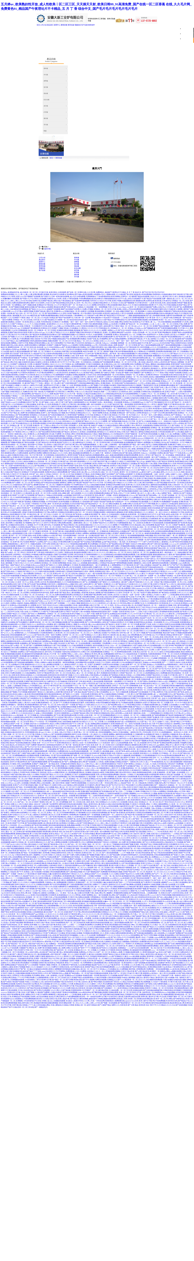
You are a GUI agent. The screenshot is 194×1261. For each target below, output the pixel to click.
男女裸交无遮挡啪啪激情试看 (47, 529)
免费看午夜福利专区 (38, 745)
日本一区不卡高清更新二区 (36, 559)
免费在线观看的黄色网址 (21, 303)
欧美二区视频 (61, 764)
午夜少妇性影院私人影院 (174, 569)
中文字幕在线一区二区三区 (151, 614)
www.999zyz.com (10, 783)
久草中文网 (79, 440)
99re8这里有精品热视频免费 (119, 476)
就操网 (92, 979)
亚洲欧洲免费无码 (31, 337)
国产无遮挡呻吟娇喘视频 (80, 301)
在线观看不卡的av (181, 580)
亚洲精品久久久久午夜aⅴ (110, 912)
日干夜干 (61, 402)
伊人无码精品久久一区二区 (117, 328)
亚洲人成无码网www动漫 (119, 713)
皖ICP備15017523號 (108, 285)
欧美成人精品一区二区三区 (173, 831)
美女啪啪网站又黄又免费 (106, 527)
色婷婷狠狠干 (88, 561)
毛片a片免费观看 (133, 658)
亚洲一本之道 (144, 685)
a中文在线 (162, 996)
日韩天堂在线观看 (19, 738)
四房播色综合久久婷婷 (140, 487)
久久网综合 (83, 328)
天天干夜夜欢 (66, 364)
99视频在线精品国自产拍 (60, 339)
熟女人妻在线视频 (73, 592)
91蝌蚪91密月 (80, 861)
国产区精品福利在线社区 (154, 567)
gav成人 (89, 709)
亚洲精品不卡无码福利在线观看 (33, 472)
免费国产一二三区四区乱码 (17, 628)
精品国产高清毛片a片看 (90, 692)
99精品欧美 (142, 783)
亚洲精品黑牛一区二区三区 (25, 546)
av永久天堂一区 (65, 430)
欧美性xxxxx (183, 330)
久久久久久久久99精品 (170, 556)
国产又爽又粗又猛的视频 (159, 544)
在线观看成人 (43, 829)
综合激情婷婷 (19, 908)
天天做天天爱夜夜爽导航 (72, 324)
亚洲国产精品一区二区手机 (116, 827)
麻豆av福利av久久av (18, 411)
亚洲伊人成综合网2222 (130, 349)
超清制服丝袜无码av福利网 (131, 876)
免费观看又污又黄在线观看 (144, 709)
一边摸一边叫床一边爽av (161, 474)
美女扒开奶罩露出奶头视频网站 (149, 776)
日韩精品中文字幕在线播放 (38, 696)
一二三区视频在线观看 (172, 567)
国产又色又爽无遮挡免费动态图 (136, 358)
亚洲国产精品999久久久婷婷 (103, 523)
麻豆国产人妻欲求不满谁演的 (131, 582)
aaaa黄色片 (143, 472)
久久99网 (74, 559)
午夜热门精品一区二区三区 (30, 317)
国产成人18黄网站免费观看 (133, 548)
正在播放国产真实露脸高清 (30, 328)
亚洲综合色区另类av (17, 747)
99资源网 (36, 537)
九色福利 (78, 476)
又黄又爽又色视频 (49, 736)
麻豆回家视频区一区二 (141, 696)
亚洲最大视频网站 (31, 478)
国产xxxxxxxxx (154, 343)
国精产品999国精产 (108, 474)
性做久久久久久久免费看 (87, 305)
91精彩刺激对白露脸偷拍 (114, 512)
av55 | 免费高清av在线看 (98, 633)
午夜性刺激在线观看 (83, 891)
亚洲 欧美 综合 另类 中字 (183, 531)
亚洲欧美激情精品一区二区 (45, 702)
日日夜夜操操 (179, 927)
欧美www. (101, 394)
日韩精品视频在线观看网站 (107, 999)
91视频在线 (58, 408)
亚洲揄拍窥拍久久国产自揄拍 (62, 521)
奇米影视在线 (46, 322)
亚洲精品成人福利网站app (42, 641)
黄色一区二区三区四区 (53, 527)
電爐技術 (77, 25)
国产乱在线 (130, 597)
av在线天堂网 (80, 529)
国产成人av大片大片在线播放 (151, 798)
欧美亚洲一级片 (109, 743)
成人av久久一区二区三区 (181, 298)
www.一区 (58, 893)
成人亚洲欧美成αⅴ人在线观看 (59, 878)
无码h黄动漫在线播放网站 (142, 506)
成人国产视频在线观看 (177, 738)
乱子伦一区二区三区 (180, 897)
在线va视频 (120, 311)
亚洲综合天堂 (123, 899)
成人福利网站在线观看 (51, 664)
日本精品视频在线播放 (92, 487)
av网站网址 (70, 392)
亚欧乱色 (132, 719)
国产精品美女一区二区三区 (16, 506)
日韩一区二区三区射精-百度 (87, 726)
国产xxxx (175, 912)
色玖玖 (141, 455)
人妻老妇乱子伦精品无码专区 (68, 846)
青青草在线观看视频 (52, 637)
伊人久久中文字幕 (28, 734)
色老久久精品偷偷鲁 (42, 960)
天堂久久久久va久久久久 (62, 889)
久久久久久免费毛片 (182, 711)
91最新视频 (53, 440)
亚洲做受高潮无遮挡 (158, 810)
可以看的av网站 (172, 398)
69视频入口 (18, 385)
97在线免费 (14, 438)
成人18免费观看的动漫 (147, 349)
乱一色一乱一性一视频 (84, 685)
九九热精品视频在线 (41, 487)
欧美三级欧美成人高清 (179, 366)
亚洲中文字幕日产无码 (67, 611)
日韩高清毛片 (41, 929)
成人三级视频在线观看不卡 (74, 766)
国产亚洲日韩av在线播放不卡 (21, 901)
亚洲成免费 (104, 688)
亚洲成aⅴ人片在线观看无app (133, 402)
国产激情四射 (116, 368)
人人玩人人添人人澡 (91, 768)
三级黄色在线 (68, 552)
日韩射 (158, 497)
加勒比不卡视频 (96, 425)
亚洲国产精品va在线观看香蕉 (182, 332)
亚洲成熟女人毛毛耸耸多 (38, 415)
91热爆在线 (123, 514)
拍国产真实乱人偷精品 (19, 510)
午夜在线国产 (165, 766)
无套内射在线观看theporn (73, 865)
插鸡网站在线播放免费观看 (165, 430)
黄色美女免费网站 (122, 950)
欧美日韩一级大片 (184, 404)
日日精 (60, 461)
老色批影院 (124, 334)
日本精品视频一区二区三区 (56, 548)
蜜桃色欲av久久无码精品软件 (113, 434)
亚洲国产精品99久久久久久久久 (101, 497)
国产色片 (36, 523)
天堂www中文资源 (50, 886)
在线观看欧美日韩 (128, 301)
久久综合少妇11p (23, 789)
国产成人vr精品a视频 (164, 897)
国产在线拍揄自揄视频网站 (24, 662)
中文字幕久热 (42, 603)
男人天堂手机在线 (103, 760)
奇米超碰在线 (118, 958)
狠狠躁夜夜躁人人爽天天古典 (56, 360)
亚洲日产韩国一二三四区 (174, 392)
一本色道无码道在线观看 (10, 656)
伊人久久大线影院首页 (14, 485)
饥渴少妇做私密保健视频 (183, 679)
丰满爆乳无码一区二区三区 (102, 567)
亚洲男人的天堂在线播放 (39, 996)
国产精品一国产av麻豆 (137, 444)
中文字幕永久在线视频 (38, 298)
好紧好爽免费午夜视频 (41, 294)
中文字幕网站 (60, 971)
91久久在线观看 (121, 802)
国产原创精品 (26, 501)
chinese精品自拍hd (144, 406)
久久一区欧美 (8, 434)
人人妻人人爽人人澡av (91, 491)
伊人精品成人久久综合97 (124, 540)
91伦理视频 (34, 963)
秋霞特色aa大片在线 (41, 986)
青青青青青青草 (171, 377)
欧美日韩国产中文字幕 (16, 823)
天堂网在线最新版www (86, 345)
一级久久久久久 (165, 366)
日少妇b (111, 322)
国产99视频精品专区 (143, 571)
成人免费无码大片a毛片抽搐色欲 (55, 681)
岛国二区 (125, 542)
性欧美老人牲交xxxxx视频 (25, 491)
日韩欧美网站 (140, 675)
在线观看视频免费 (170, 523)
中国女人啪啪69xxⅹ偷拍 (43, 662)
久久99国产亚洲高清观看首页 (166, 590)
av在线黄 (66, 358)
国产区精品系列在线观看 (50, 482)
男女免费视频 (93, 544)
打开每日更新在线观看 (119, 609)
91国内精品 (53, 865)
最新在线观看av (93, 563)
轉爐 (45, 131)
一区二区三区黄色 (171, 324)
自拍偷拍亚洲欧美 (40, 863)
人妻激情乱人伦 (165, 542)
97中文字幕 (96, 436)
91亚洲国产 (115, 533)
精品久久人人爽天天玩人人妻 (163, 683)
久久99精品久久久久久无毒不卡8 (126, 736)
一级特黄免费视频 (68, 476)
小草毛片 (153, 404)
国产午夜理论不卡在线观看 (150, 882)
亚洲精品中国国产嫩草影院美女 (122, 810)
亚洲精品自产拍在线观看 (128, 601)
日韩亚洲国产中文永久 (42, 567)
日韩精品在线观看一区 (171, 582)
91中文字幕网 (57, 356)
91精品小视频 (97, 434)
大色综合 (77, 717)
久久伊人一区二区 (17, 597)
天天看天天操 (106, 415)
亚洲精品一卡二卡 (184, 413)
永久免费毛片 (113, 461)
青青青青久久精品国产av (155, 956)
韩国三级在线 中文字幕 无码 (40, 339)
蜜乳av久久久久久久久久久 (170, 472)
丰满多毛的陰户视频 (55, 451)
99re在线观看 (71, 726)
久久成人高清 (61, 421)
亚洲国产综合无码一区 (66, 400)
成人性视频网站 (102, 339)
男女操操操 (26, 586)
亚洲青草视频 (71, 347)
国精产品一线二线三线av (81, 671)
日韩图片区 (10, 757)
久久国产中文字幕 (150, 402)
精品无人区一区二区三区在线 (45, 556)
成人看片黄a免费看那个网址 (125, 588)
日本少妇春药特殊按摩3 (48, 400)
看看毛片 (100, 298)
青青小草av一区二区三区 (133, 366)
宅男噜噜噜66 (91, 296)
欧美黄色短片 (113, 770)
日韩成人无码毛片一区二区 (55, 474)
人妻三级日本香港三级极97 (61, 783)
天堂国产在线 (91, 339)
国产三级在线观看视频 (110, 853)
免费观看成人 (28, 669)
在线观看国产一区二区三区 (10, 427)
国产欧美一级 (114, 353)
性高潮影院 (184, 620)
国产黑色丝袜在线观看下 (99, 446)
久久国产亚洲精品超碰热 (170, 618)
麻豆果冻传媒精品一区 (176, 673)
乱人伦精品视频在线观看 (96, 485)
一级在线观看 (128, 404)
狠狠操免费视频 (45, 588)
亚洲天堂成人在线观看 (22, 637)
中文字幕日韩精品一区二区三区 (129, 840)
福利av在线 (32, 535)
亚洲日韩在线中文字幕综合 (64, 650)
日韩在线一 (86, 734)
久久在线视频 (66, 679)
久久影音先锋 (107, 738)
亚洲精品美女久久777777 (86, 590)
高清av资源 (159, 637)
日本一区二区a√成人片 (158, 628)
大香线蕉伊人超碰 (62, 580)
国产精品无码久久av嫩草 (157, 876)
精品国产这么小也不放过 (70, 937)
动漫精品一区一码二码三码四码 (137, 377)
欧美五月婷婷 (124, 436)
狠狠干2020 (35, 303)
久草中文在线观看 (126, 313)
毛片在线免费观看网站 (130, 394)
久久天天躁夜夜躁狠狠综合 (36, 791)
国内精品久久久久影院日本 (106, 432)
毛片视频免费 (49, 392)
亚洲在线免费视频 (95, 838)
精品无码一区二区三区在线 (24, 1007)
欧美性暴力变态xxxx (51, 908)
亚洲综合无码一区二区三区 (91, 853)
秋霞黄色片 (32, 372)
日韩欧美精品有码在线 (124, 385)
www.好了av (62, 726)
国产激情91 (31, 506)
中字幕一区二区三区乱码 (150, 468)
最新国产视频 (74, 332)
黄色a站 (180, 647)
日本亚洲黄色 (120, 375)
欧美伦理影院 (71, 764)
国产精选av (146, 364)
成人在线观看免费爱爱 (140, 747)
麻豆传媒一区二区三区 (68, 411)
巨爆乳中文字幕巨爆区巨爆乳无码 (154, 309)
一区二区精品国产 (163, 975)
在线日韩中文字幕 (56, 358)
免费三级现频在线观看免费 (14, 449)
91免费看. (179, 309)
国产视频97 (126, 544)
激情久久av (155, 905)
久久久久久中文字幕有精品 (97, 328)
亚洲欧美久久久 (109, 584)
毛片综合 (72, 497)
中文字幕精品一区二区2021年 (169, 753)
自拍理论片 (114, 466)
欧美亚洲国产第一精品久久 (98, 514)
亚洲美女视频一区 (53, 411)
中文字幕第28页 (113, 633)
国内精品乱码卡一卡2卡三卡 (146, 903)
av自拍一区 (82, 743)
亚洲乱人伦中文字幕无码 (143, 641)
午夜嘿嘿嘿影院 (45, 389)
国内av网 (81, 762)
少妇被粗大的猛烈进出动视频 (133, 398)
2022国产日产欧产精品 (9, 413)
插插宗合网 (162, 398)
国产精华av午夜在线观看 (165, 527)
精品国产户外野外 (47, 408)
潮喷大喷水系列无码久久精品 (125, 772)
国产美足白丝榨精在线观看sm (11, 389)
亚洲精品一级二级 (157, 427)
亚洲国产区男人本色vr (25, 379)
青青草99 (56, 468)
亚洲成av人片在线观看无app (167, 730)
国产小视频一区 (69, 861)
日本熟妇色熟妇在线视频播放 (42, 518)
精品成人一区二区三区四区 (77, 728)
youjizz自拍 (110, 836)
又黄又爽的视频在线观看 (74, 487)
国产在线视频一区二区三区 (12, 430)
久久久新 (164, 645)
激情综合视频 (29, 307)
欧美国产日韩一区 (78, 834)
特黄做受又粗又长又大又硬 (50, 815)
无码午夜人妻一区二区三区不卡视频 (132, 633)
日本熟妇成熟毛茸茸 (162, 470)
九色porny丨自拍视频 (109, 343)
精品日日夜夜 (69, 863)
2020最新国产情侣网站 (41, 364)
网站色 (96, 466)
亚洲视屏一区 (110, 311)
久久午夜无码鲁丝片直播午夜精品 (35, 874)
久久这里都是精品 (107, 554)
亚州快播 (9, 749)
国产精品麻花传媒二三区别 (38, 643)
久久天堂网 (12, 339)
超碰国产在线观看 (53, 309)
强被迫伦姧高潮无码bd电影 (165, 550)
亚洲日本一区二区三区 (141, 552)
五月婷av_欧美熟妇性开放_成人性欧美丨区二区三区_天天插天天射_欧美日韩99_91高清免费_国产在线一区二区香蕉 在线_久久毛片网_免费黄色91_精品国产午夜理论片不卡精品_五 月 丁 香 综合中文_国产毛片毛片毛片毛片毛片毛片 (83, 292)
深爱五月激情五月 (182, 643)
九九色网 (87, 451)
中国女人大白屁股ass (32, 982)
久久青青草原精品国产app (147, 711)
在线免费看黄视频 (43, 609)
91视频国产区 (50, 578)
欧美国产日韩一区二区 (119, 451)
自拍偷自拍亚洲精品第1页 (146, 999)
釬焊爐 (46, 112)
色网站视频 (60, 766)
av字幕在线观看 (72, 298)
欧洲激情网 (43, 895)
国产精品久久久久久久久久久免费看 (94, 330)
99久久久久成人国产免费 (12, 501)
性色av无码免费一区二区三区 (143, 332)
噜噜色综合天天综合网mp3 (111, 931)
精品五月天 (146, 749)
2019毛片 (89, 334)
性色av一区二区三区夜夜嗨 (158, 685)
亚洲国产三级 (148, 387)
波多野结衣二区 (148, 992)
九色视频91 (178, 795)
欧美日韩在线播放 (22, 963)
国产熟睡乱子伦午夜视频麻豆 (81, 870)
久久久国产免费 (148, 389)
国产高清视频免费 (106, 362)
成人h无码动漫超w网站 (98, 660)
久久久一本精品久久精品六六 (94, 556)
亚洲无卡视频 (116, 301)
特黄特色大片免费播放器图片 (37, 540)
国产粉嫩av (100, 398)
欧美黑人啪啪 (85, 379)
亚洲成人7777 (16, 977)
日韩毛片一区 (116, 685)
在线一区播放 (33, 893)
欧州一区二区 (135, 307)
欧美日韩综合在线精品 (28, 529)
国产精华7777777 (84, 948)
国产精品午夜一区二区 (54, 417)
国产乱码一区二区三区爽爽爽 (50, 808)
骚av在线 (19, 417)
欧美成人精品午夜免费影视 (10, 994)
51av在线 (68, 459)
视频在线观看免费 (103, 546)
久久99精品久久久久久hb (84, 927)
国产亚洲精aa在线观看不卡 (125, 474)
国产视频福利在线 (150, 328)
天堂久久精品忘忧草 (150, 611)
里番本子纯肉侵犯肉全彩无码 (64, 626)
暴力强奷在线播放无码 (9, 599)
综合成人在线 (66, 770)
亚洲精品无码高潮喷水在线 (115, 485)
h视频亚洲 (30, 960)
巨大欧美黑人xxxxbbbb (127, 666)
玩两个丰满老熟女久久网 (129, 726)
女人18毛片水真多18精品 (24, 804)
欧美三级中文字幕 (19, 584)
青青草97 (91, 696)
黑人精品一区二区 (104, 472)
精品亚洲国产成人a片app (136, 461)
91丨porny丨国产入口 (55, 688)
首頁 (38, 25)
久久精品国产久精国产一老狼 (161, 406)
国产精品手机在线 (33, 988)
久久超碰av (143, 394)
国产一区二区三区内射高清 (75, 922)
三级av (153, 808)
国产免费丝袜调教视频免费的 (48, 315)
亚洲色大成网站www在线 (46, 535)
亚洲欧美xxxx (59, 311)
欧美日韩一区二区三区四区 (57, 508)
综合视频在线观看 (32, 755)
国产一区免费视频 (33, 508)
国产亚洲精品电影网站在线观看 (168, 743)
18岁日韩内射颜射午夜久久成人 (93, 656)
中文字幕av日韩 (160, 516)
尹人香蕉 (87, 396)
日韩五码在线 (78, 554)
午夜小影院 (106, 838)
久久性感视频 (118, 468)
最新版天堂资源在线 (97, 719)
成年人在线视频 (134, 392)
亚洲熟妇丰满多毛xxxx (140, 599)
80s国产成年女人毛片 (152, 559)
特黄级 (13, 956)
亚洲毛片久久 (150, 430)
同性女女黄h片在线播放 (179, 929)
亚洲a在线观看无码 (33, 440)
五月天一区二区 (38, 313)
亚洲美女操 (150, 301)
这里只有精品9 (11, 795)
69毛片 (99, 984)
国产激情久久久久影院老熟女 (110, 582)
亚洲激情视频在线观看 (87, 774)
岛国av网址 (99, 893)
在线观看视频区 (168, 679)
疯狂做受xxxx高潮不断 (54, 692)
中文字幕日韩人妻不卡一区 (177, 675)
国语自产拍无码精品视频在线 (20, 743)
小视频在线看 (110, 294)
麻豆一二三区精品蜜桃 (122, 516)
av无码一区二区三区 (131, 939)
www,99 (132, 965)
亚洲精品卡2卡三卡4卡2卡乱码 (154, 986)
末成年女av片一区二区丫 (90, 994)
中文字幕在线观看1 (33, 408)
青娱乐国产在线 (36, 601)
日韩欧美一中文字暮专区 (31, 521)
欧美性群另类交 (36, 973)
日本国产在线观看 (85, 637)
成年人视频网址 (34, 855)
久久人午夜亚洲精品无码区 (131, 705)
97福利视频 (12, 889)
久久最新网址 (67, 540)
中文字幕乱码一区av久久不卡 (148, 451)
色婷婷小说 (99, 787)
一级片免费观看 (123, 444)
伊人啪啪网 (137, 385)
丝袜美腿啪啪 (153, 320)
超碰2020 (86, 489)
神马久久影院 (43, 337)
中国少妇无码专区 (170, 692)
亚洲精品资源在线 (150, 432)
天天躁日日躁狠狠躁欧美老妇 (95, 411)
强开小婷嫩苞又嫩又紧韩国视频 (96, 550)
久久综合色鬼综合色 (17, 897)
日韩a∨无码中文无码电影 (82, 389)
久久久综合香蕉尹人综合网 (148, 446)
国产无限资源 (70, 669)
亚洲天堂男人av (78, 495)
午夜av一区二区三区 (112, 571)
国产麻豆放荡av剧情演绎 (131, 453)
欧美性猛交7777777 (136, 542)
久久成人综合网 (178, 846)
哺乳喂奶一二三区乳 (179, 781)
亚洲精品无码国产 (121, 762)
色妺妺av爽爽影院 (30, 603)
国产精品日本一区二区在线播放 (137, 324)
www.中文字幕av (17, 311)
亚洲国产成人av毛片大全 (73, 491)
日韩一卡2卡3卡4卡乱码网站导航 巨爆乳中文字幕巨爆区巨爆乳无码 (159, 341)
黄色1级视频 (58, 368)
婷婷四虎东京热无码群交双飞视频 (60, 675)
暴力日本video (55, 984)
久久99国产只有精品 (15, 324)
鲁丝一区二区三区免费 (131, 624)
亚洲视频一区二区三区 (28, 349)
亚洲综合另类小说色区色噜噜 (99, 459)
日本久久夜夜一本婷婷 (9, 929)
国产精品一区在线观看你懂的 (66, 535)
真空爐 (46, 106)
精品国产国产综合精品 (82, 542)
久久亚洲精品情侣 (89, 540)
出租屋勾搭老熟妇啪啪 (54, 353)
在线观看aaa (120, 419)
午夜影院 (58, 457)
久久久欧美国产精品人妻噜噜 (89, 372)
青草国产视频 (182, 303)
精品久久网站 (55, 724)
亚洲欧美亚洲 (139, 567)
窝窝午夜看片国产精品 (58, 592)
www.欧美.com (73, 800)
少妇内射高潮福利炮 (146, 855)
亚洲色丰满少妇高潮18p (131, 322)
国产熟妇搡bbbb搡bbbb (78, 609)
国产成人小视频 (120, 789)
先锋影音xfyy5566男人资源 (56, 298)
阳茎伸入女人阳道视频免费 (68, 772)
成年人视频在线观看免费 (93, 641)
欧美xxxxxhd (117, 506)
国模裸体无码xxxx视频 (66, 584)
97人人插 (162, 317)
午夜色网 (66, 408)
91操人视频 (108, 347)
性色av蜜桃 (179, 430)
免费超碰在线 (166, 466)
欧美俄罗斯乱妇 (139, 622)
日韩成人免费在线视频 (71, 510)
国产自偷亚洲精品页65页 (42, 711)
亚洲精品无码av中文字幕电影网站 (88, 381)
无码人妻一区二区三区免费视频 (56, 802)
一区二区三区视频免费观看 (72, 489)
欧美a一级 (101, 402)
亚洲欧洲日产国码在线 (171, 311)
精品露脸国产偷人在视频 (57, 707)
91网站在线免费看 (65, 605)
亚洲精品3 (97, 415)
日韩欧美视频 (162, 463)
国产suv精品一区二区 (17, 645)
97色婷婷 (141, 789)
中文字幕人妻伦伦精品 (28, 844)
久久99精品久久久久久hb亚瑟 (18, 730)
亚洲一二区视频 (88, 876)
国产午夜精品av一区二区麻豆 (166, 457)
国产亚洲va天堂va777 (118, 493)
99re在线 (29, 301)
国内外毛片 (170, 487)
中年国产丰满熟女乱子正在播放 (27, 400)
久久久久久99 (130, 396)
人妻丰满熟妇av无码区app (10, 349)
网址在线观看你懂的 (115, 305)
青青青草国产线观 (59, 899)
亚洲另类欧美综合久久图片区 (67, 743)
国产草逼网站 (69, 688)
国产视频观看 (129, 303)
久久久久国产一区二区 (54, 590)
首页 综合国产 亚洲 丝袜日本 (20, 353)
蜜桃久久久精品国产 (107, 669)
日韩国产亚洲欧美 (178, 525)
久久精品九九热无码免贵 (171, 910)
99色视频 (129, 688)
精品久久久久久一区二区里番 (92, 721)
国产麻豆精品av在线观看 (44, 307)
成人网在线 (86, 607)
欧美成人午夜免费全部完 (159, 738)
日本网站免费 (73, 842)
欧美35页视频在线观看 (97, 512)
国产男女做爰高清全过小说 (22, 423)
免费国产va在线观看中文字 (14, 910)
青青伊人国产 (52, 603)
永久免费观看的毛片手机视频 (168, 631)
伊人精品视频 (104, 751)
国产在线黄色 (77, 540)
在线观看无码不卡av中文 (166, 607)
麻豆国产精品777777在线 (33, 383)
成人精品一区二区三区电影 (146, 527)
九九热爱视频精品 (149, 673)
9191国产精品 (180, 973)
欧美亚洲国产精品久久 (125, 411)
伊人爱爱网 (26, 499)
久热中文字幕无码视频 (53, 679)
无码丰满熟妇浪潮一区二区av (68, 1003)
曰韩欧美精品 (168, 990)
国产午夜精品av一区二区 (180, 415)
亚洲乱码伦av (109, 364)
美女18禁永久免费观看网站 (66, 880)
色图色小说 (161, 487)
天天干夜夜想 (16, 432)
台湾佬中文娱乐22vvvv (175, 516)
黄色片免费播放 (135, 364)
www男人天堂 (89, 1001)
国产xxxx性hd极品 (95, 408)
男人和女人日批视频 (164, 719)
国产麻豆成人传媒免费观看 (65, 531)
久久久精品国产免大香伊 (124, 294)
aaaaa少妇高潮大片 (7, 709)
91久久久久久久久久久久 (108, 578)
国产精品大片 (135, 580)
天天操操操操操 (32, 633)
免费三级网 (114, 546)
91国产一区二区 (65, 628)
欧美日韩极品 (96, 474)
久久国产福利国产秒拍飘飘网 (122, 370)
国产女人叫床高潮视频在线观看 (146, 931)
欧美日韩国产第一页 (122, 795)
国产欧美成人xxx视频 (80, 514)
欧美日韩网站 (115, 296)
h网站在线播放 (113, 504)
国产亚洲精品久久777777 (150, 372)
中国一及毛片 (41, 548)
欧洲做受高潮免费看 (131, 455)
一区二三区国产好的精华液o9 (55, 499)
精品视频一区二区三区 (70, 337)
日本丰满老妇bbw (38, 941)
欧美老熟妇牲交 (186, 597)
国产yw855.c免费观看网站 (92, 829)
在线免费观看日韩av (100, 963)
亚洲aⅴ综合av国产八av (93, 521)
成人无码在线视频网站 (45, 715)
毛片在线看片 (99, 438)
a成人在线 (173, 470)
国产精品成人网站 (66, 836)
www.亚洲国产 (11, 451)
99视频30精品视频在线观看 (92, 738)
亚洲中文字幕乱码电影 (145, 478)
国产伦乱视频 (182, 540)
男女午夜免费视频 (158, 1001)
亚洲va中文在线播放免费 (12, 512)
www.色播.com (58, 326)
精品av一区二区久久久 (85, 341)
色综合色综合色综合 (76, 320)
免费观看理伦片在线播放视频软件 (161, 795)
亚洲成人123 (130, 675)
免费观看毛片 (63, 886)
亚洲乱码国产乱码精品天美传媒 (177, 840)
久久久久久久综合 (65, 905)
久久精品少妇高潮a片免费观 (130, 982)
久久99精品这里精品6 (110, 425)
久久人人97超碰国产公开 (179, 476)
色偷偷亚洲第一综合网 (91, 975)
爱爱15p (175, 449)
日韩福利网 (169, 927)
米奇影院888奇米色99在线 (39, 592)
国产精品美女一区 (108, 408)
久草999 (19, 770)
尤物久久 (78, 656)
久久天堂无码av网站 (123, 603)
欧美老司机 (150, 516)
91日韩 (87, 658)
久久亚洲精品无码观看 (11, 793)
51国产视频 (173, 326)
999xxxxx (13, 508)
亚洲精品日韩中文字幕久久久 (81, 740)
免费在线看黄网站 (164, 521)
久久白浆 (80, 451)
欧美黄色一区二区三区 (149, 838)
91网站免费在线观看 (64, 523)
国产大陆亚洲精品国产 (70, 383)
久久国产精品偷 (34, 569)
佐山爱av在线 (83, 480)
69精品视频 (149, 535)
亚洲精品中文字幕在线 (45, 305)
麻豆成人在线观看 (95, 954)
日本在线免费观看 (75, 351)
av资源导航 (84, 592)
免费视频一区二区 (124, 343)
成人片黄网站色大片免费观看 (144, 351)
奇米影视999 (157, 408)
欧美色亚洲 (25, 751)
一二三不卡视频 (124, 853)
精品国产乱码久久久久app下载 (102, 965)
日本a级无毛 (166, 301)
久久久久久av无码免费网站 (14, 607)
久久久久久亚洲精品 (87, 937)
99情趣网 (183, 743)
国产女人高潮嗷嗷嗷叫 (11, 468)
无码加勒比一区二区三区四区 (47, 738)
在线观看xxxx (41, 861)
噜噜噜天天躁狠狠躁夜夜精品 (156, 626)
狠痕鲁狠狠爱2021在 (81, 402)
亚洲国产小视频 (57, 328)
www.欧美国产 (180, 660)
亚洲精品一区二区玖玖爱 (168, 394)
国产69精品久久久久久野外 (142, 408)
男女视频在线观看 (160, 478)
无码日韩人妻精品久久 (79, 573)
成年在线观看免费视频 (13, 356)
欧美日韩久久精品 (147, 459)
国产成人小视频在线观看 (153, 449)
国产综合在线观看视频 (21, 368)
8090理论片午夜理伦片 (159, 571)
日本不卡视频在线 (20, 650)
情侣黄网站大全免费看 (93, 925)
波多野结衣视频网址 (8, 408)
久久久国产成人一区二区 (154, 419)
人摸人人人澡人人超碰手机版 (61, 389)
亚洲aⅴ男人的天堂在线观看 (71, 567)
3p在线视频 (78, 620)
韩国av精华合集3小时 (32, 910)
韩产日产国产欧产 (173, 565)
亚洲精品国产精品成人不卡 (137, 339)
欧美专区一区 (165, 476)
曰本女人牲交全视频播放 (136, 550)
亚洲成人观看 (9, 804)
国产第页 (4, 857)
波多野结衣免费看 (35, 453)
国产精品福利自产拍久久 (130, 569)
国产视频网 (136, 556)
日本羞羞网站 (104, 692)
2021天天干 (22, 438)
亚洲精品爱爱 (113, 992)
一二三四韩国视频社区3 (99, 358)
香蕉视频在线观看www (82, 385)
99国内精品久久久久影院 (54, 552)
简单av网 (98, 495)
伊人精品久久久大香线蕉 (99, 734)
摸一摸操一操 (36, 470)
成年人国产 (20, 478)
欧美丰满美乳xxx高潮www (71, 449)
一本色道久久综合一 (174, 666)
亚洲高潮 (109, 719)
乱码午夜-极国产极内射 (131, 637)
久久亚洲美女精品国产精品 (139, 476)
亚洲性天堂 (36, 301)
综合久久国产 (29, 908)
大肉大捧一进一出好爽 (82, 317)
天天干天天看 (55, 601)
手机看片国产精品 (89, 690)
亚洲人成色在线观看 (169, 303)
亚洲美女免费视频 (108, 779)
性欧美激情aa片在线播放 (99, 675)
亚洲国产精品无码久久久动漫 (156, 675)
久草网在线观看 (115, 457)
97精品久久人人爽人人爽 (104, 468)
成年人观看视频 (104, 387)
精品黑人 (90, 681)
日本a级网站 (5, 897)
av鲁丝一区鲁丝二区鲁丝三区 (18, 819)
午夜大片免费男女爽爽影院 (45, 994)
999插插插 (34, 554)
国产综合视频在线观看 (76, 622)
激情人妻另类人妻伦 (97, 863)
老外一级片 (133, 905)
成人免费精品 (58, 518)
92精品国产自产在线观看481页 (30, 698)
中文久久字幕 (84, 827)
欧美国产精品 (182, 305)
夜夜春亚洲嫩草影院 (176, 685)
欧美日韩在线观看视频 (35, 694)
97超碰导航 (30, 561)
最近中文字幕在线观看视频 (28, 421)
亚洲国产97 (5, 489)
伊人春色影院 (182, 544)
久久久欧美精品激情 (40, 675)
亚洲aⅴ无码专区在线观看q (39, 368)
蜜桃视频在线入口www (127, 495)
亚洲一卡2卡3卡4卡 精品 (18, 489)
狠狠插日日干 (23, 880)
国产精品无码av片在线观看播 (181, 696)
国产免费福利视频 (114, 421)
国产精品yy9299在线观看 (183, 347)
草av (163, 307)
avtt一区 (15, 840)
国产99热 (169, 317)
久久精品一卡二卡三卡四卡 (162, 863)
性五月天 (168, 402)
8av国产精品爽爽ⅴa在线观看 (131, 884)
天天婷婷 (75, 565)
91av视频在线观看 (162, 510)
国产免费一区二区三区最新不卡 (41, 351)
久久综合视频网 (44, 478)
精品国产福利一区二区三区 (104, 535)
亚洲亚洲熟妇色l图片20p (156, 967)
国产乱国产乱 (104, 476)
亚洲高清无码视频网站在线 (146, 812)
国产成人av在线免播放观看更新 (33, 916)
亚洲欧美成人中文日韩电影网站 (24, 548)
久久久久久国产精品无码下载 (112, 404)
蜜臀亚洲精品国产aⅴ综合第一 (121, 332)
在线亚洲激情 (34, 590)
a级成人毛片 (113, 859)
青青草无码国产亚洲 (75, 455)
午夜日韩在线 (66, 527)
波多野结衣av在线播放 (45, 624)
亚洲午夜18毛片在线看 (70, 457)
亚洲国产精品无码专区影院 (17, 332)
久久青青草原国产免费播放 (74, 415)
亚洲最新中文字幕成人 (82, 474)
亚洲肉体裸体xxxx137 (94, 743)
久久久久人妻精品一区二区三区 (97, 529)
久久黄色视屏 (85, 501)
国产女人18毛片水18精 (172, 584)
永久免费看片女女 (11, 387)
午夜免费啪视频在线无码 (87, 298)
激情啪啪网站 (20, 768)
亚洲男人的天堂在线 (180, 578)
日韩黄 (29, 366)
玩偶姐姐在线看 (151, 730)
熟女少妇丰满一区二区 (145, 652)
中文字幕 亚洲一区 (151, 317)
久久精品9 (148, 311)
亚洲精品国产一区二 (108, 815)
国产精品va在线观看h (54, 559)
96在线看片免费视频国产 (98, 935)
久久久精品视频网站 (39, 639)
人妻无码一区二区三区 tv (123, 819)
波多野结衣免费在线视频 (100, 400)
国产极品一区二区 (58, 979)
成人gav (41, 732)
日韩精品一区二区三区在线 (22, 320)
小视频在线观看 (35, 544)
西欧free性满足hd (118, 347)
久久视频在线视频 (47, 370)
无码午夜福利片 (165, 529)
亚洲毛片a (62, 996)
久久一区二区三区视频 (87, 506)
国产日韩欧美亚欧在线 (74, 979)
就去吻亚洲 (7, 616)
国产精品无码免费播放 (86, 787)
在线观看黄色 (148, 425)
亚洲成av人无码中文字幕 (84, 626)
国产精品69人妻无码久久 (70, 432)
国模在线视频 (104, 910)
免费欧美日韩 (28, 392)
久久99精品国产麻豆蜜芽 (134, 886)
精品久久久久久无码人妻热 (62, 453)
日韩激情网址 (13, 702)
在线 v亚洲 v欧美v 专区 (79, 356)
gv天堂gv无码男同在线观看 (143, 370)
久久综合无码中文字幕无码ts (28, 671)
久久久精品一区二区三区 (165, 339)
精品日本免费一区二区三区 (93, 351)
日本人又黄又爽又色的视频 (143, 482)
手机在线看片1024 (131, 785)
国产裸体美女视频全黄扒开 (100, 658)
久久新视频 (29, 525)
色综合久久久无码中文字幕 (171, 650)
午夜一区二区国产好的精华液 (11, 466)
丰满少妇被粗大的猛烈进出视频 (159, 423)
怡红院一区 (32, 330)
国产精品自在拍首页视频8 (19, 781)
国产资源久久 (46, 296)
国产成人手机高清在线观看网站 (162, 853)
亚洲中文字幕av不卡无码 (111, 755)
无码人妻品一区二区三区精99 (124, 423)
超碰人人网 (22, 702)
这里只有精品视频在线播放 (60, 609)
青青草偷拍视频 (88, 476)
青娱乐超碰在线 (20, 939)
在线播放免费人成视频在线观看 (98, 366)
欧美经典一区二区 (48, 531)
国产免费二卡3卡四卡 (172, 952)
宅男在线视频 (24, 707)
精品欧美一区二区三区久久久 (156, 872)
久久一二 (112, 559)
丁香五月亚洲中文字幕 (178, 510)
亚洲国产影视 (121, 850)
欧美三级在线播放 (172, 537)
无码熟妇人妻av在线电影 (180, 736)
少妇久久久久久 (55, 364)
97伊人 (190, 897)
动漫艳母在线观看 (89, 360)
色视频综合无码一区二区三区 (181, 356)
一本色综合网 (84, 694)
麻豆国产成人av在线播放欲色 (125, 721)
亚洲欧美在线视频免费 (144, 474)
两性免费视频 (183, 370)
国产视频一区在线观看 (177, 772)
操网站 (173, 787)
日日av (170, 694)
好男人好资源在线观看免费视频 (53, 436)
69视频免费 (93, 356)
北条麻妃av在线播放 (111, 941)
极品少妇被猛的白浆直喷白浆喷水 (106, 510)
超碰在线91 (140, 559)
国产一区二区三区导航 (143, 381)
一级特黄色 (20, 705)
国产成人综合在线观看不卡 (66, 685)
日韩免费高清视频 (88, 597)
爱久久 (42, 590)
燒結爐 (46, 93)
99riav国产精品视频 (18, 905)
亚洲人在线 (26, 931)
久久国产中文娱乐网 (148, 865)
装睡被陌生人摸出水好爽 (142, 563)
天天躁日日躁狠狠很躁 (140, 305)
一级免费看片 (118, 681)
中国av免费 (183, 324)
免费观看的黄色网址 (129, 427)
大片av (183, 444)
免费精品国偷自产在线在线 (14, 965)
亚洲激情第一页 (162, 772)
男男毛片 (139, 425)
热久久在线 (172, 463)
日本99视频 (112, 419)
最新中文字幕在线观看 (124, 356)
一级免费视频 (102, 307)
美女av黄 (154, 379)
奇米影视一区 (15, 825)
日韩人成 (14, 531)
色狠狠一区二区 (63, 320)
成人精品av (123, 635)
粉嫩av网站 (119, 322)
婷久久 (158, 504)
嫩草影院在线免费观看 (159, 485)
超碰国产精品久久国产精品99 (156, 461)
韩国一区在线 (116, 372)
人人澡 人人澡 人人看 (157, 324)
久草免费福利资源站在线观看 (168, 611)
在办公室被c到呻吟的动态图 (40, 677)
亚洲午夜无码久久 (114, 508)
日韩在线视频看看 (16, 635)
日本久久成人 (173, 296)
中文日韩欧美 (184, 313)
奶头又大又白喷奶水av (44, 375)
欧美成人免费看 (94, 592)
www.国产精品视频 (160, 482)
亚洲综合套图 (87, 567)
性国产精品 (130, 677)
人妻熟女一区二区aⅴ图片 (52, 383)
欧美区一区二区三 (165, 320)
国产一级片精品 (49, 764)
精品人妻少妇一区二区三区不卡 (108, 518)
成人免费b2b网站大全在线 (129, 504)
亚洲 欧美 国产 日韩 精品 (35, 552)
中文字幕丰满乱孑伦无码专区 (73, 343)
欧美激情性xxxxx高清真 (95, 698)
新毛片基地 (18, 609)
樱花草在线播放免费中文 (106, 337)
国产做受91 (70, 402)
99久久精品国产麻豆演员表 (140, 586)
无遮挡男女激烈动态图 (132, 996)
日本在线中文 (103, 544)
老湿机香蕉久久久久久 (55, 324)
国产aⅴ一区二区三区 (94, 821)
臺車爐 (46, 68)
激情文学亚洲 (56, 406)
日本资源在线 (163, 603)
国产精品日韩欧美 (67, 525)
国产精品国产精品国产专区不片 (84, 482)
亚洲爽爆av (67, 356)
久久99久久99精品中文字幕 (121, 643)
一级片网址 (59, 698)
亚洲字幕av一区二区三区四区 (84, 732)
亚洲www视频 (50, 349)
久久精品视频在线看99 (103, 631)
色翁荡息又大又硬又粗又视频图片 (159, 360)
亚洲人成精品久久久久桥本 (98, 559)
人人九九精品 (53, 550)
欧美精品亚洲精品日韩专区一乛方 (173, 497)
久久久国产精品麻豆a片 (48, 320)
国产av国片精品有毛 (142, 971)
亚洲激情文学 (73, 372)
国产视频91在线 (127, 372)
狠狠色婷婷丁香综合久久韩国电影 (40, 489)
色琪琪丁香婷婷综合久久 (46, 580)
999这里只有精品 (131, 330)
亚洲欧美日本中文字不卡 (58, 362)
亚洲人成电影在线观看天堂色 (76, 821)
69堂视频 (45, 872)
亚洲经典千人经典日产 (105, 377)
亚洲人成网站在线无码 (168, 946)
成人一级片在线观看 (95, 573)
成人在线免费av (183, 891)
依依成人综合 (71, 563)
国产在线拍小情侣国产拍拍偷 (100, 501)
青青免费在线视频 (39, 423)
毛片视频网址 (41, 411)
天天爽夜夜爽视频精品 (23, 381)
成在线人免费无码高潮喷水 (28, 345)
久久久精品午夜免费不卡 (79, 954)
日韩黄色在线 (117, 453)
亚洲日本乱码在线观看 (33, 396)
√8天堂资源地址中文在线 (32, 1001)
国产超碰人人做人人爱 (50, 402)
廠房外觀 (47, 249)
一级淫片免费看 (6, 320)
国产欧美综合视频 (29, 857)
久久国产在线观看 (7, 609)
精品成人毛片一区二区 (26, 436)
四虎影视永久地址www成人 (80, 358)
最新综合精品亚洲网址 (131, 618)
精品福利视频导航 (136, 387)
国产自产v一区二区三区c (112, 787)
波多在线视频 (46, 521)
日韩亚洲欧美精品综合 (83, 434)
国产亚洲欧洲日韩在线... (100, 353)
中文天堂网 (180, 884)
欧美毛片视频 (11, 326)
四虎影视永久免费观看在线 (58, 751)
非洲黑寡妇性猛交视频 (96, 349)
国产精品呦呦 (39, 466)
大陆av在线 (24, 611)
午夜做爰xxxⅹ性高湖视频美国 (23, 550)
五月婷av (38, 491)
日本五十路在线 (186, 411)
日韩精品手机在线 (106, 563)
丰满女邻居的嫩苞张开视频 (105, 702)
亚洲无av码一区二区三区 (61, 573)
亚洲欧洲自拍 (172, 540)
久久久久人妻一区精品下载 (152, 582)
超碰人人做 (22, 694)
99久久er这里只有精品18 (69, 601)
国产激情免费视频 (179, 554)
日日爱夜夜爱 (184, 449)
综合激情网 (5, 436)
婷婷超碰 (77, 330)
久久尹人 (145, 901)
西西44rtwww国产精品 (103, 320)
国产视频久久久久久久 (16, 337)
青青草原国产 (176, 364)
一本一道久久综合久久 (162, 512)
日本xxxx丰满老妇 (29, 609)
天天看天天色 (171, 307)
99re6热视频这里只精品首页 (34, 449)
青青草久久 (68, 956)
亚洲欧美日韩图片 (107, 381)
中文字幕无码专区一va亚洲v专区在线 (148, 303)
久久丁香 (111, 607)
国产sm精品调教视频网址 (19, 569)
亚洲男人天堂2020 (45, 303)
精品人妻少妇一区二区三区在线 (41, 660)
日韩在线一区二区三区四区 (104, 696)
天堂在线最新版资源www (176, 889)
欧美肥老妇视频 (55, 432)
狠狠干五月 (108, 958)
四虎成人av (29, 848)
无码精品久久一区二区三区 (148, 802)
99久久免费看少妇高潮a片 (85, 971)
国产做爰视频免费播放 (88, 444)
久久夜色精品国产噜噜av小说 (108, 730)
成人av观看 (47, 757)
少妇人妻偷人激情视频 (135, 449)
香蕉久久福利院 (131, 910)
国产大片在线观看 (28, 495)
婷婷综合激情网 (59, 576)
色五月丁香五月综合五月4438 (47, 605)
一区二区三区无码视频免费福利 (104, 715)
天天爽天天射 (87, 324)
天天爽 (98, 747)
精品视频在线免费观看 (81, 453)
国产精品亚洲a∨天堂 (20, 688)
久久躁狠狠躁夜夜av (98, 601)
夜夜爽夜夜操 (185, 622)
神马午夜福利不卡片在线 (77, 370)
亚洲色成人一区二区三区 (43, 573)
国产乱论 (121, 330)
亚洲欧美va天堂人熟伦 (113, 349)
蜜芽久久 (173, 451)
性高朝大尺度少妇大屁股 (184, 487)
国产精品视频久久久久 (109, 870)
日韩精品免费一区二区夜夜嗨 (151, 679)
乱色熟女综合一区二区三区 (79, 633)
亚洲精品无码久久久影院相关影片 (166, 370)
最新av (24, 444)
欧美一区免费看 (33, 510)
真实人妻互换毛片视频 (119, 658)
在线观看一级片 (8, 381)
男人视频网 (107, 893)
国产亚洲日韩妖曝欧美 (163, 332)
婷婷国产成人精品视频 (9, 406)
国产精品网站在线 (115, 544)
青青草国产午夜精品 (47, 537)
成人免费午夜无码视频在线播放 (29, 413)
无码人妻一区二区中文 (98, 886)
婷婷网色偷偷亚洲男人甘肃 (126, 652)
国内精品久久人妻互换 (93, 343)
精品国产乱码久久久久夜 (66, 442)
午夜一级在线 (38, 392)
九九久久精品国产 (93, 688)
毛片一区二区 (83, 512)
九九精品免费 (124, 664)
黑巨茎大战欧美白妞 (110, 573)
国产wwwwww (184, 556)
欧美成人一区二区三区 (46, 595)
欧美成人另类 (122, 999)
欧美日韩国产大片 (14, 495)
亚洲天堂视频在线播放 (70, 406)
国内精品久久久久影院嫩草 (102, 639)
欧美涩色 (158, 817)
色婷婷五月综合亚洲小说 (25, 984)
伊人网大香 (34, 878)
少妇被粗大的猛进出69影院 (94, 772)
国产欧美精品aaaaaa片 (69, 709)
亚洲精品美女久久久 (83, 413)
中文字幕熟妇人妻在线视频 (86, 580)
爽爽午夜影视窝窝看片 (30, 886)
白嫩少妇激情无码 (24, 362)
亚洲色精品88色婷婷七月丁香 (71, 616)
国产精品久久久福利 (83, 705)
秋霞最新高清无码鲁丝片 (49, 334)
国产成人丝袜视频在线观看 (155, 315)
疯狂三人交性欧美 (149, 489)
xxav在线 (20, 326)
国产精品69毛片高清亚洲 (47, 442)
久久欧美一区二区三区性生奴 (61, 514)
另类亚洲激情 (47, 356)
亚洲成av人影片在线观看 (33, 872)
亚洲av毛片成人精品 (85, 466)
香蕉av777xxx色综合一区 (38, 721)
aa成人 (107, 455)
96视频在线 (94, 948)
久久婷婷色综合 (56, 927)
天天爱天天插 (35, 586)
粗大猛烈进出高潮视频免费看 (93, 455)
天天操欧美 (171, 309)
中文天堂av (147, 440)
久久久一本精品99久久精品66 (167, 421)
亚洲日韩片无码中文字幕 (68, 908)
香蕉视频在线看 (57, 641)
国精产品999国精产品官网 (70, 309)
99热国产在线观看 (175, 372)
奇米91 (113, 499)
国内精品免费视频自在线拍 (129, 929)
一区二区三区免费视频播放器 (78, 647)
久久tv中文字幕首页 (61, 305)
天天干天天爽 (38, 525)
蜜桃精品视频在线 (123, 698)
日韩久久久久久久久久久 (96, 552)
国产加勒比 (72, 472)
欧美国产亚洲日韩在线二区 (100, 451)
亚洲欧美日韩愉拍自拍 (101, 713)
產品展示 (50, 25)
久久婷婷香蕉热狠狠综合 (21, 497)
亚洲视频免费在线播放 (78, 339)
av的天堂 (36, 320)
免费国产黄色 (166, 493)
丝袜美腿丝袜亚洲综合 (74, 850)
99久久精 (53, 846)
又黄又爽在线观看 (180, 658)
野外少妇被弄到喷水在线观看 (40, 717)
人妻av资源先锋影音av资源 (135, 800)
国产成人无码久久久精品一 (131, 368)
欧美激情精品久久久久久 (66, 895)
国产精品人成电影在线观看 (57, 800)
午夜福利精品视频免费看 (78, 544)
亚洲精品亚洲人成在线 (50, 599)
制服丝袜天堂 (77, 721)
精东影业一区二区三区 (18, 559)
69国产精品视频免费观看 (15, 848)
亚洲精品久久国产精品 (53, 449)
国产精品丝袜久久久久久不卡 (139, 417)
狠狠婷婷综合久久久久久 (33, 664)
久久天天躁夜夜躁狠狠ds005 (72, 582)
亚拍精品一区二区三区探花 (78, 779)
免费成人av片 (112, 330)
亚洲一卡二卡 (157, 757)
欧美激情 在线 (110, 753)
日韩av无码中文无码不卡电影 (132, 787)
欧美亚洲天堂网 (165, 599)
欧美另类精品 (123, 988)
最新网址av (147, 973)
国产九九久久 (182, 546)
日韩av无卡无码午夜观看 (53, 838)
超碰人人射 (114, 751)
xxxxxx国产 (68, 518)
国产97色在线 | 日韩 (79, 430)
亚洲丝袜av (168, 749)
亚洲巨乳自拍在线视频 (172, 624)
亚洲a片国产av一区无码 (83, 548)
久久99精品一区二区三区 (21, 601)
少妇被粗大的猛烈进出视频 (27, 451)
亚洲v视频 (33, 925)
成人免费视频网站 (148, 671)
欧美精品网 (118, 766)
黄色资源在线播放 (114, 977)
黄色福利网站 (99, 311)
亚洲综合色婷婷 (80, 688)
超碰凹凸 (14, 842)
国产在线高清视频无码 (56, 415)
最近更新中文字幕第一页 (37, 444)
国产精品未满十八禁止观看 (147, 463)
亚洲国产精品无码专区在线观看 (138, 480)
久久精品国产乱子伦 (38, 353)
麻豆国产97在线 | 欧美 (148, 624)
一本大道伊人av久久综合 (25, 817)
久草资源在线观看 (164, 432)
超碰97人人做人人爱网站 (180, 474)
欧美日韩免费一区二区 (46, 459)
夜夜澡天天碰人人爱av (74, 683)
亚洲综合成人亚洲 (75, 607)
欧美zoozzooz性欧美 (38, 565)
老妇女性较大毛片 (24, 776)
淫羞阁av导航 (104, 628)
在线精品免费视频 (152, 313)
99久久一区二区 (153, 394)
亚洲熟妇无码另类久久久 (162, 425)
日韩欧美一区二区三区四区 (46, 330)
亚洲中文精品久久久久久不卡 (18, 815)
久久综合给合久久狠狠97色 (147, 601)
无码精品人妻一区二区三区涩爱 (21, 425)
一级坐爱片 (103, 770)
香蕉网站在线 (100, 571)
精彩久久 (48, 516)
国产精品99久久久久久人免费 (42, 394)
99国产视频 (175, 886)
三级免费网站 (78, 315)
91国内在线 (66, 652)
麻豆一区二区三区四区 (165, 918)
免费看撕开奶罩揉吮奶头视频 (100, 533)
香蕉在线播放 (5, 533)
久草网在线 (153, 487)
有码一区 (113, 605)
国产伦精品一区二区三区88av (182, 425)
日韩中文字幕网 (59, 669)
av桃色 (99, 430)
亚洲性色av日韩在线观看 (88, 337)
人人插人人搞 (8, 309)
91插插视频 (173, 563)
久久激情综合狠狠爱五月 (114, 793)
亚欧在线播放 (31, 404)
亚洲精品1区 (78, 768)
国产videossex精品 (50, 542)
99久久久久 (111, 588)
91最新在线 (17, 434)
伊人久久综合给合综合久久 (182, 406)
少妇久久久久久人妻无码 (159, 296)
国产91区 (61, 387)
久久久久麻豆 (11, 379)
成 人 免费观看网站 (114, 565)
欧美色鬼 (158, 301)
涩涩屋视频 (156, 381)
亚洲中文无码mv (184, 368)
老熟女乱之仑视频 (150, 793)
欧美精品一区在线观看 (114, 402)
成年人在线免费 (55, 827)
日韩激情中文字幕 (131, 994)
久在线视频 (156, 440)
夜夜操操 (55, 404)
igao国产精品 (106, 542)
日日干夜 (11, 639)
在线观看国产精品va (43, 506)
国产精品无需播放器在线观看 (97, 973)
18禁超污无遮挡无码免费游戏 (32, 512)
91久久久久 (62, 738)
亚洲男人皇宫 (105, 618)
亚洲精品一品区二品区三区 (43, 669)
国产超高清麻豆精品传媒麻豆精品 (112, 994)
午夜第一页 (72, 719)
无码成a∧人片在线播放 (107, 969)
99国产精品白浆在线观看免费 (27, 821)
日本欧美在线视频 (87, 326)
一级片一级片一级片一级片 (78, 322)
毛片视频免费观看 (91, 387)
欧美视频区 (45, 988)
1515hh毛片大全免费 (154, 436)
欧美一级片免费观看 (106, 776)
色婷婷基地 (122, 438)
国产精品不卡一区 (178, 402)
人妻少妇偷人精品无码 (145, 362)
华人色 (134, 605)
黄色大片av (56, 425)
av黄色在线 (181, 768)
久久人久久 (181, 451)
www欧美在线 (174, 969)
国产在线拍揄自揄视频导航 (152, 990)
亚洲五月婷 (93, 848)
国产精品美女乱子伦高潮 (124, 584)
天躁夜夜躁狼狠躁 (154, 654)
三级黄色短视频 (174, 859)
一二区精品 (175, 834)
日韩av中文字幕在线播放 (167, 305)
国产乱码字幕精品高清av (138, 967)
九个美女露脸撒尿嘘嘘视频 (134, 535)
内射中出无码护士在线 (184, 946)
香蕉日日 (112, 647)
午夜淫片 (120, 764)
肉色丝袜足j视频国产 (70, 423)
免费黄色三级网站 (66, 482)
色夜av (170, 485)
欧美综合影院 (19, 525)
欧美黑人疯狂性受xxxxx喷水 (123, 738)
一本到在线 (60, 944)
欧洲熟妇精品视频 (163, 787)
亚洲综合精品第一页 (116, 963)
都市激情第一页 (72, 700)
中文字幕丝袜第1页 (132, 347)
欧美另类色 (90, 599)
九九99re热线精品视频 (58, 506)
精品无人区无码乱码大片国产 (20, 745)
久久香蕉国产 (48, 576)
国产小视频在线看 (29, 305)
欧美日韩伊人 (132, 406)
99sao (96, 476)
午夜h (138, 848)
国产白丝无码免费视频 (58, 884)
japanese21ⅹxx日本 (142, 588)
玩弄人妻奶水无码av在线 (35, 838)
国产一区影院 (184, 635)
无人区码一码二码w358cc (83, 303)
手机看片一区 (176, 389)
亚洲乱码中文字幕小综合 (130, 954)
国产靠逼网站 (166, 736)
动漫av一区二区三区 (15, 669)
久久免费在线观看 (21, 453)
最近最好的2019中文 (52, 836)
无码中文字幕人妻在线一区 (125, 559)
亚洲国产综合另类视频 (175, 601)
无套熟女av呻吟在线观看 (12, 740)
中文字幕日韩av (23, 334)
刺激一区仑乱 (48, 607)
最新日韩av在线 (12, 345)
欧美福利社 (146, 368)
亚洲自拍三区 (57, 489)
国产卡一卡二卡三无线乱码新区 (25, 810)
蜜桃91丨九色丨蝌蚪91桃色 (101, 370)
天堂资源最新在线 (31, 732)
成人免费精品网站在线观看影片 (98, 724)
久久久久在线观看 (116, 679)
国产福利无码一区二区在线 (142, 690)
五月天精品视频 (6, 688)
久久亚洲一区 (19, 582)
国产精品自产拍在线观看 (152, 298)
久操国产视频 (150, 550)
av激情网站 (176, 724)
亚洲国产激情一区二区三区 (87, 798)
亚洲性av (116, 334)
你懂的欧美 (22, 364)
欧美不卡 (119, 624)
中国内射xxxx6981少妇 (124, 753)
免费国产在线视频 (178, 529)
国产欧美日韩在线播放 (180, 542)
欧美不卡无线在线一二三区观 (116, 317)
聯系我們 (91, 25)
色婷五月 (13, 351)
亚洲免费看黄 (184, 421)
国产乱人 (6, 825)
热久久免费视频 (177, 599)
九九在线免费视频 (121, 743)
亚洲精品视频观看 (78, 375)
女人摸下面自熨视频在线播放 (129, 863)
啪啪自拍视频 (71, 707)
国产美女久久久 (12, 366)
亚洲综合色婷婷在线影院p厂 (182, 358)
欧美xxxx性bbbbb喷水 (24, 641)
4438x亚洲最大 (149, 620)
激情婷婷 (154, 592)
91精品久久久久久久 (38, 497)
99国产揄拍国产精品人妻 (140, 916)
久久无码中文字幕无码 (48, 523)
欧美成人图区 (182, 815)
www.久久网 (71, 446)
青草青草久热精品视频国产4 (124, 381)
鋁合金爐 (46, 99)
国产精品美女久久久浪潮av (160, 586)
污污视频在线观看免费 (183, 633)
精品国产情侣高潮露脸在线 (171, 337)
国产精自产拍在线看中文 (64, 317)
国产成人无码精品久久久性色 (133, 639)
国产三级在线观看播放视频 (170, 345)
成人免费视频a (124, 941)
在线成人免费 (112, 345)
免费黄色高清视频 (38, 501)
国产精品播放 (55, 677)
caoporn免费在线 (183, 563)
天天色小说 (66, 559)
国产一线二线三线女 (163, 865)
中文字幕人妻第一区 (75, 362)
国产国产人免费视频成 (34, 645)
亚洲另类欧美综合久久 (142, 404)
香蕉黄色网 (179, 455)
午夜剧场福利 (187, 389)
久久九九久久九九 (97, 671)
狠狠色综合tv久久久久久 (89, 603)
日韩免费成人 (155, 480)
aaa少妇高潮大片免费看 (116, 324)
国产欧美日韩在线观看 (40, 825)
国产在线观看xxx (92, 762)
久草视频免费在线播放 (127, 546)
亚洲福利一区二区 (131, 375)
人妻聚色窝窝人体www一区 (78, 508)
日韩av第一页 (55, 709)
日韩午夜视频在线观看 (180, 838)
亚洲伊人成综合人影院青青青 (125, 846)
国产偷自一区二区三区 (67, 381)
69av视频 (161, 434)
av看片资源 (70, 548)
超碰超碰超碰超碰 (139, 315)
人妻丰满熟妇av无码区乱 (161, 415)
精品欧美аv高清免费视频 (143, 294)
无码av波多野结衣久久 (150, 334)
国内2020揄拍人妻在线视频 (142, 356)
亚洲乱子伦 (132, 478)
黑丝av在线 (156, 994)
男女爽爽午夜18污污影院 (21, 470)
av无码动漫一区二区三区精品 (83, 438)
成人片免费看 (163, 705)
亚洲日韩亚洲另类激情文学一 (106, 599)
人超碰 (158, 736)
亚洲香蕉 (179, 548)
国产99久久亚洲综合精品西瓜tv (154, 842)
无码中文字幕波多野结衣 (46, 673)
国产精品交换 (140, 495)
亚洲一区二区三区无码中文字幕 (130, 992)
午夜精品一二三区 (17, 396)
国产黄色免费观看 (22, 415)
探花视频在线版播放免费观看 (124, 554)
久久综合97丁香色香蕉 (44, 468)
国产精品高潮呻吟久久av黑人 (11, 573)
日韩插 (105, 324)
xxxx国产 (157, 650)
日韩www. (25, 432)
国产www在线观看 (31, 965)
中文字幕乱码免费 (28, 977)
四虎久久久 (51, 421)
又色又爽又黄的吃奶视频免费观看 (67, 753)
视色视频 (141, 311)
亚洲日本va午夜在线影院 (79, 408)
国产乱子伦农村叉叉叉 (16, 618)
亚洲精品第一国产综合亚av (182, 317)
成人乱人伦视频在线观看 (56, 1001)
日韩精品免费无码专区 (160, 844)
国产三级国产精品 (24, 753)
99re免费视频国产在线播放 (62, 375)
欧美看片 (180, 468)
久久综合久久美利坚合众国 (114, 908)
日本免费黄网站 (48, 491)
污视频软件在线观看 (62, 485)
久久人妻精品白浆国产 (68, 664)
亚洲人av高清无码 (160, 362)
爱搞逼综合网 (58, 307)
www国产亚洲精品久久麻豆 (118, 956)
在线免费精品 (97, 637)
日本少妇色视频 (35, 599)
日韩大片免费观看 (34, 533)
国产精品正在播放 (184, 747)
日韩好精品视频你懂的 (86, 383)
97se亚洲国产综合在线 (167, 939)
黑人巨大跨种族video (147, 635)
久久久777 (78, 650)
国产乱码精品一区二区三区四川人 (142, 870)
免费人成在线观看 (39, 419)
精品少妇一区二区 (112, 601)
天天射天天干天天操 (17, 474)
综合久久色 (7, 996)
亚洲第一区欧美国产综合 (24, 709)
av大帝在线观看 (173, 622)
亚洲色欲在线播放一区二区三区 (34, 417)
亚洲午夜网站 (129, 512)
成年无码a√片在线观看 (52, 525)
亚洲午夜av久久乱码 (44, 404)
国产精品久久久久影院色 (155, 927)
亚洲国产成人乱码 (127, 709)
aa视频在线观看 (115, 569)
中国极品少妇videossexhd (61, 740)
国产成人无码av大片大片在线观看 (123, 937)
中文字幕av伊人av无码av (182, 713)
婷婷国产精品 (90, 967)
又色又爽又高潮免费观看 (106, 580)
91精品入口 (122, 461)
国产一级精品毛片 (160, 785)
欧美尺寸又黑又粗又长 (9, 334)
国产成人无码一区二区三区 (22, 313)
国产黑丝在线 (167, 449)
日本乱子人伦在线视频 (87, 457)
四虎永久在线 (180, 662)
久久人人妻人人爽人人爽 (23, 294)
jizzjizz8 (75, 518)
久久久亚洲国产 (14, 317)
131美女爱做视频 (92, 730)
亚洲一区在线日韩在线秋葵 (140, 853)
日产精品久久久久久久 (61, 332)
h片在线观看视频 (117, 442)
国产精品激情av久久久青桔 (51, 770)
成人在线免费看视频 (59, 776)
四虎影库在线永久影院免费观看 (56, 472)
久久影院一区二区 (104, 798)
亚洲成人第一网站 (19, 440)
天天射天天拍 (91, 375)
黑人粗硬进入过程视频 (86, 311)
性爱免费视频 (96, 542)
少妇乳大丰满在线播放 (120, 732)
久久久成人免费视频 (172, 434)
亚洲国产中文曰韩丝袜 (27, 375)
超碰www (142, 337)
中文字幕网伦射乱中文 (119, 320)
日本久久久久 (86, 436)
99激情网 (144, 876)
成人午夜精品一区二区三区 (20, 736)
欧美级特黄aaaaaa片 (154, 337)
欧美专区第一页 (173, 482)
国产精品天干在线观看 (74, 576)
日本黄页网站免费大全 (66, 542)
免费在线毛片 (185, 952)
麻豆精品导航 (165, 821)
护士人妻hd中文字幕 (177, 745)
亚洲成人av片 (187, 372)
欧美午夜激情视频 (12, 576)
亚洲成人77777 (55, 789)
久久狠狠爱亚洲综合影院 (20, 717)
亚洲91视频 (124, 781)
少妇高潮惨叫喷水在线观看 (84, 662)
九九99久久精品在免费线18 (25, 461)
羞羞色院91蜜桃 (12, 870)
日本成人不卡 (100, 662)
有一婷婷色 (25, 925)
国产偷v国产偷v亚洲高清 (116, 812)
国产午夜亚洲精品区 (130, 360)
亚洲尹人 (44, 413)
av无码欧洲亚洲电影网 (173, 588)
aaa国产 (19, 556)
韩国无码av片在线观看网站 (151, 466)
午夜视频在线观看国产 (100, 709)
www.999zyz (5, 886)
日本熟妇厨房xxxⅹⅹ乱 (72, 326)
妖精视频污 (142, 360)
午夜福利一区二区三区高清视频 (145, 918)
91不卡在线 (67, 838)
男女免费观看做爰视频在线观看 (75, 698)
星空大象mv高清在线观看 (83, 294)
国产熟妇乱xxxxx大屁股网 (68, 345)
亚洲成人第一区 (24, 842)
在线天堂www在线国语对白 (39, 724)
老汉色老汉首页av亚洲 (182, 954)
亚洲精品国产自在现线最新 (138, 692)
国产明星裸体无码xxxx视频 (58, 973)
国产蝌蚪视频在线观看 (144, 694)
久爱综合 (91, 749)
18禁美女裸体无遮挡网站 (144, 499)
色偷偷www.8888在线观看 (152, 662)
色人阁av (113, 910)
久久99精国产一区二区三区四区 (19, 504)
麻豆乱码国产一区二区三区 (53, 912)
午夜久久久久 (113, 307)
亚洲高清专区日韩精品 (151, 366)
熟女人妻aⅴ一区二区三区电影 (82, 673)
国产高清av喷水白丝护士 (57, 829)
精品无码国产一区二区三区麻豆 (129, 466)
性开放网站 (36, 975)
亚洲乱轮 (122, 675)
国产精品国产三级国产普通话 (151, 556)
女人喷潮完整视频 (173, 810)
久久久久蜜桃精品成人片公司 (137, 497)
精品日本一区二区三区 (77, 730)
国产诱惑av (144, 681)
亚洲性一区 (107, 332)
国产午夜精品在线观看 (39, 935)
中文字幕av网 (139, 597)
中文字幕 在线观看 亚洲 (111, 463)
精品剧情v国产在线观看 (183, 339)
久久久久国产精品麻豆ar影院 (118, 728)
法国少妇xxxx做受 (26, 516)
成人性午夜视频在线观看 (81, 757)
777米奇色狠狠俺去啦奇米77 (132, 440)
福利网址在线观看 (118, 597)
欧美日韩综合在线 (175, 375)
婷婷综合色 (24, 927)
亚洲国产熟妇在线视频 (161, 326)
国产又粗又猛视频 (59, 645)
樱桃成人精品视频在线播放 (160, 364)
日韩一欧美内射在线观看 (60, 296)
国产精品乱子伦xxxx (180, 793)
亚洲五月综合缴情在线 (42, 463)
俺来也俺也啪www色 (98, 317)
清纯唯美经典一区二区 (167, 383)
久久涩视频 (162, 660)
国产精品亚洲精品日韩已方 (177, 626)
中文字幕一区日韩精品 (104, 482)
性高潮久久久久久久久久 (12, 394)
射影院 (175, 850)
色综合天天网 (59, 459)
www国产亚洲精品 (84, 635)
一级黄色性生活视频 (165, 605)
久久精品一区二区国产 (85, 664)
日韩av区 (70, 853)
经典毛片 (114, 392)
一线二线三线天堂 (114, 876)
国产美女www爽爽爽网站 (37, 614)
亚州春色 (23, 760)
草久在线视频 (64, 806)
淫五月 (41, 886)
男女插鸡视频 (143, 501)
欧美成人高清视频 (109, 413)
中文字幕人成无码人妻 (82, 982)
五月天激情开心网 (91, 785)
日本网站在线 (146, 392)
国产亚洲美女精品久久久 (179, 709)
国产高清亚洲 (182, 523)
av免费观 (69, 537)
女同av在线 (61, 705)
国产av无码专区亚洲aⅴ (31, 389)
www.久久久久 (109, 341)
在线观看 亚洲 (138, 753)
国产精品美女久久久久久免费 (60, 988)
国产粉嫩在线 (68, 463)
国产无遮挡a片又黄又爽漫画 (87, 666)
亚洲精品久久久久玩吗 (107, 802)
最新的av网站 (35, 616)
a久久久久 (164, 859)
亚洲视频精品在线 (186, 654)
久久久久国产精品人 (8, 341)
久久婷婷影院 (115, 387)
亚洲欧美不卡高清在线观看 (153, 523)
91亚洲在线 (143, 518)
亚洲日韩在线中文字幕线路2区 (91, 332)
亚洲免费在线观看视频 (164, 351)
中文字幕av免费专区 (50, 512)
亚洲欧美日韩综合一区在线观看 (157, 375)
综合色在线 (155, 580)
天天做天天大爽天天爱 (134, 973)
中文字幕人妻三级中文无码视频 (63, 958)
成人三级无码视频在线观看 (119, 922)
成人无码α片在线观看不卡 (133, 298)
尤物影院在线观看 (55, 540)
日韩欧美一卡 (29, 326)
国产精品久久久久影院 (141, 707)
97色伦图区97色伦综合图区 (93, 313)
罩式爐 (46, 124)
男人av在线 (91, 728)
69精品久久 (125, 387)
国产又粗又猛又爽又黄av (70, 444)
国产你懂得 (76, 527)
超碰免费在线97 (85, 417)
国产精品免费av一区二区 (52, 476)
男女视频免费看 (186, 565)
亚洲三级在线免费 (39, 901)
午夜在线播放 (154, 599)
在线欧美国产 (68, 912)
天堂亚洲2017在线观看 (116, 358)
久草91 (132, 425)
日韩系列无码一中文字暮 (30, 700)
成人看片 (94, 379)
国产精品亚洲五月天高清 (112, 315)
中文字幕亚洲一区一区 (131, 681)
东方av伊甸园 (25, 565)
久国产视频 (30, 992)
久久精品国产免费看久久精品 (180, 857)
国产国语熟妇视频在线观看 (138, 320)
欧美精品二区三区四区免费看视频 (54, 563)
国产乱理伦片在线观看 (54, 510)
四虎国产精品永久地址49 (181, 400)
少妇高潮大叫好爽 (98, 918)
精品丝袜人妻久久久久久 (45, 546)
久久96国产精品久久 (185, 705)
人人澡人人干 (88, 440)
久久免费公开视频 (86, 309)
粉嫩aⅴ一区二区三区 (110, 901)
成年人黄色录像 (186, 855)
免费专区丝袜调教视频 (174, 315)
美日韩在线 (22, 366)
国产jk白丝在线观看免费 (140, 948)
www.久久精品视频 (113, 903)
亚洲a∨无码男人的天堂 (167, 334)
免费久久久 (18, 876)
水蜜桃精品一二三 (119, 567)
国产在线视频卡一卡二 (109, 988)
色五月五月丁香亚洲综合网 (98, 508)
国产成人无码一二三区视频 (181, 669)
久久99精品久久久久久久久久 (159, 353)
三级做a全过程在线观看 (54, 495)
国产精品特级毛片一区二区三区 (96, 504)
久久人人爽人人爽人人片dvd (15, 301)
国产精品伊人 (40, 495)
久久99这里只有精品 (47, 317)
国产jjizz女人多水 (136, 728)
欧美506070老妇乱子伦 (58, 819)
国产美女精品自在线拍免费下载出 (73, 920)
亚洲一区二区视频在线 (141, 867)
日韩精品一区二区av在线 (180, 301)
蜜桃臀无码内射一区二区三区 (18, 347)
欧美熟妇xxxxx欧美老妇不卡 (168, 379)
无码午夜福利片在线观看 (101, 389)
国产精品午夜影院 (67, 789)
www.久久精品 (164, 857)
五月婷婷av (68, 671)
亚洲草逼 (171, 461)
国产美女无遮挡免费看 (49, 918)
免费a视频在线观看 (73, 825)
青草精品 (123, 641)
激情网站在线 (96, 899)
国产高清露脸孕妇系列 (76, 470)
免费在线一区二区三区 (43, 870)
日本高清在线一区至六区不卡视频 (78, 899)
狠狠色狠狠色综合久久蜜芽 (162, 554)
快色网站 (143, 956)
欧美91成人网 (82, 472)
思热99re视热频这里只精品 (168, 313)
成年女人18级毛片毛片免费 (33, 385)
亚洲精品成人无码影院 (104, 506)
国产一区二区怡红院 (100, 427)
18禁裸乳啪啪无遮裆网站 (34, 905)
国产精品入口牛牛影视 (181, 721)
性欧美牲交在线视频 (184, 463)
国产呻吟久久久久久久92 (105, 423)
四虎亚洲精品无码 (181, 461)
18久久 (101, 933)
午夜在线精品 (66, 301)
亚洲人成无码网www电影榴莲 (11, 523)
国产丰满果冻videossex (135, 438)
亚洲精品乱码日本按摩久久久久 (31, 576)
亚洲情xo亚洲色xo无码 (172, 411)
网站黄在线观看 (39, 578)
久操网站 (183, 434)
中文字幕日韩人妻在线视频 (76, 404)
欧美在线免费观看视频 (92, 912)
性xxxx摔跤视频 (101, 590)
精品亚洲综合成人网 (21, 677)
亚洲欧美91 (71, 599)
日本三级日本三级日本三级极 (139, 834)
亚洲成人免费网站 (59, 516)
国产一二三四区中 (114, 427)
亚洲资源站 (50, 455)
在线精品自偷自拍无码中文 (14, 732)
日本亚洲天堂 (89, 495)
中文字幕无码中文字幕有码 (31, 356)
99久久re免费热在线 (164, 908)
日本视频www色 (73, 823)
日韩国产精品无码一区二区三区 (130, 673)
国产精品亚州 (34, 334)
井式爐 (46, 74)
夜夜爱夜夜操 (28, 922)
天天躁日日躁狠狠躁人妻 (94, 364)
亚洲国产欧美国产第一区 (127, 848)
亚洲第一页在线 (39, 690)
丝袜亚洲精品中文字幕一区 (19, 514)
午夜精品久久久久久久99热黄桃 (75, 368)
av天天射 (18, 891)
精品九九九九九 (28, 466)
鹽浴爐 (46, 118)
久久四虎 (60, 914)
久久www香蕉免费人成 (34, 476)
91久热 (69, 829)
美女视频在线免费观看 (154, 979)
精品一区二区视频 (82, 446)
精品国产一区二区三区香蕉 (127, 345)
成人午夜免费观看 (23, 339)
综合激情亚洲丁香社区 (169, 747)
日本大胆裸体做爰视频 (136, 317)
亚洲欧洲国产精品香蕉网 (18, 419)
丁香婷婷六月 (129, 944)
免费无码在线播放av (46, 554)
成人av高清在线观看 (111, 806)
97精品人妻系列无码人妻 (106, 356)
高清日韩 (90, 960)
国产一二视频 (127, 315)
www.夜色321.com (150, 660)
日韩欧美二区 (55, 965)
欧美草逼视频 (64, 501)
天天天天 (154, 732)
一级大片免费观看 (100, 565)
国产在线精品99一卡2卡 (175, 442)
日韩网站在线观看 (42, 884)
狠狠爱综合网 (140, 301)
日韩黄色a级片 (60, 571)
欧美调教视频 (128, 442)
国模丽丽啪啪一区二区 (158, 922)
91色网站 (159, 453)
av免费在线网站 (47, 781)
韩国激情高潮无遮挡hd (99, 611)
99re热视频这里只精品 (151, 734)
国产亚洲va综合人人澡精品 (73, 307)
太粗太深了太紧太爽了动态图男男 (46, 804)
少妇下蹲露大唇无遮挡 (95, 347)
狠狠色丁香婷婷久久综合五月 (147, 656)
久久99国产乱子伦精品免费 (48, 611)
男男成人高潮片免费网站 (30, 808)
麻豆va (51, 368)
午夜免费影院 (92, 939)
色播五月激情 (172, 368)
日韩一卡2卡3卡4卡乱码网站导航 (41, 950)
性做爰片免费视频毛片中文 (19, 827)
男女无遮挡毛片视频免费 (33, 607)
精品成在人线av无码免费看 (144, 525)
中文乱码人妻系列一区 (120, 472)
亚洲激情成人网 (72, 506)
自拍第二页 (132, 999)
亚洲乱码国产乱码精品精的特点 (125, 383)
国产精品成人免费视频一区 (177, 362)
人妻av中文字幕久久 (171, 387)
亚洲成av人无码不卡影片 (124, 696)
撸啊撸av (14, 343)
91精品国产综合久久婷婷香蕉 (119, 529)
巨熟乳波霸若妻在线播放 (38, 341)
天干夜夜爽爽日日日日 (126, 525)
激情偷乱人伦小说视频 (46, 787)
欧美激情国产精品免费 (83, 400)
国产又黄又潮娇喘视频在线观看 (179, 944)
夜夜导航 (65, 351)
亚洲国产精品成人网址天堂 (50, 301)
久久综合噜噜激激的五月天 (14, 480)
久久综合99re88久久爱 (94, 783)
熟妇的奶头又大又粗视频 (174, 842)
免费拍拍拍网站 (39, 516)
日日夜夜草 (69, 586)
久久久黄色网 (153, 501)
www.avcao (172, 544)
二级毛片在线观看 (133, 724)
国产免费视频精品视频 (66, 334)
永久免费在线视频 (184, 571)
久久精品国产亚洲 (119, 497)
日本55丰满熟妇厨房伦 (144, 683)
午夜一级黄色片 (105, 453)
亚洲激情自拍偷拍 (116, 389)
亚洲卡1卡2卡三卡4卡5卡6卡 (148, 330)
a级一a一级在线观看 (160, 694)
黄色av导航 (164, 372)
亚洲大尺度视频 (19, 967)
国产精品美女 (182, 573)
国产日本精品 (70, 419)
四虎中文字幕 (23, 343)
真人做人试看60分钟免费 (80, 893)
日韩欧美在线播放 (146, 569)
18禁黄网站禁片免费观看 (77, 815)
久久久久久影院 (87, 493)
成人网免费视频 (133, 635)
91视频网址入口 (23, 599)
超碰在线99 (49, 626)
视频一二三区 (106, 392)
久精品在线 (39, 597)
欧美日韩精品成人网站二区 (144, 751)
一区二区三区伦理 (22, 721)
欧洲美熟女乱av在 (166, 459)
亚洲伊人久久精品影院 (24, 493)
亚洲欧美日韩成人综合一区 (21, 455)
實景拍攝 (71, 25)
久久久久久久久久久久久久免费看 (105, 525)
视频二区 (37, 785)
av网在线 (139, 719)
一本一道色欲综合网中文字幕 (96, 996)
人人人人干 (27, 324)
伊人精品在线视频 (141, 353)
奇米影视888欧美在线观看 (55, 398)
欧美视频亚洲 (43, 434)
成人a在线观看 (118, 620)
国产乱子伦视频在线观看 (124, 702)
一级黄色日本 (177, 493)
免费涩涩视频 (28, 311)
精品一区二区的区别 (136, 523)
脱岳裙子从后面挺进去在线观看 (12, 681)
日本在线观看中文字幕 (23, 639)
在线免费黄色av (139, 313)
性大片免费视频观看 (121, 523)
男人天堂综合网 (101, 345)
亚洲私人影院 (121, 309)
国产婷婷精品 (113, 675)
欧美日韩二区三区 (62, 633)
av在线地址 (58, 351)
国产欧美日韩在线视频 (149, 434)
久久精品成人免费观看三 (114, 398)
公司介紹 (43, 25)
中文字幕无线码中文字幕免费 (50, 480)
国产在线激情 (121, 895)
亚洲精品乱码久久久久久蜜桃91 (85, 984)
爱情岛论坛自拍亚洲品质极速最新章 (121, 590)
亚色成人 (174, 656)
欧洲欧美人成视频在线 (170, 817)
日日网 (29, 364)
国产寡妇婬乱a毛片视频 (56, 413)
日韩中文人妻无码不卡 (88, 377)
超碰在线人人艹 (70, 666)
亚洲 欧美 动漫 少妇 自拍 (87, 518)
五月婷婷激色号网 (145, 757)
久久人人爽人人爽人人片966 (90, 1003)
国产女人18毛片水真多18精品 (95, 470)
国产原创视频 (175, 707)
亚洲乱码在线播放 (85, 700)
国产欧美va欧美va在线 (166, 514)
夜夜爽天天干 (153, 305)
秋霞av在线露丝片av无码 (184, 717)
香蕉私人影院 (31, 411)
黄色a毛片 (33, 859)
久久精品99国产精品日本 (12, 472)
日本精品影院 (173, 504)
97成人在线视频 (182, 937)
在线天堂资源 (120, 671)
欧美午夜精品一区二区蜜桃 (21, 518)
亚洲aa (49, 812)
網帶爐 (46, 81)
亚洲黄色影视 (76, 990)
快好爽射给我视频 (184, 419)
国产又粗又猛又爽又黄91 (119, 760)
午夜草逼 (62, 550)
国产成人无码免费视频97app (134, 660)
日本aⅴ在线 (131, 616)
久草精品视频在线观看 (71, 417)
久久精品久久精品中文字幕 (17, 861)
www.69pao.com (123, 307)
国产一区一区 (73, 305)
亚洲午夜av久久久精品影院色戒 (125, 654)
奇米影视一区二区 (182, 383)
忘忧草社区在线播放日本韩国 (77, 349)
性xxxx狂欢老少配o (124, 605)
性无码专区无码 (171, 1001)
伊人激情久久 (130, 946)
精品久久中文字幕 (184, 726)
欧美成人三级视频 (151, 398)
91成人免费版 (143, 491)
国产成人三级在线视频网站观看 (149, 345)
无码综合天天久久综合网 (140, 578)
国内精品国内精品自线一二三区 (155, 827)
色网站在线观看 (84, 601)
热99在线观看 (98, 681)
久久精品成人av (110, 698)
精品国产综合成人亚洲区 (25, 956)
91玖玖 (88, 370)
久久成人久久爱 (122, 825)
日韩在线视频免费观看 (66, 440)
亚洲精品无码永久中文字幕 (24, 986)
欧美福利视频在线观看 (36, 626)
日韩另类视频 (144, 347)
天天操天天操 (39, 922)
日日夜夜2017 (56, 322)
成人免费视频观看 (22, 341)
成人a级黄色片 (35, 815)
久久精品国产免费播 (173, 933)
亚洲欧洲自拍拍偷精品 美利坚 (146, 396)
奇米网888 (70, 294)
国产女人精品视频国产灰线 (45, 766)
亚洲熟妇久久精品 (114, 446)
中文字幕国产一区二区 (90, 990)
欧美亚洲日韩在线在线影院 (171, 639)
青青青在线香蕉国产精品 (153, 548)
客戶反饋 (84, 25)
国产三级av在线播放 (143, 565)
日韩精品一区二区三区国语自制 (58, 614)
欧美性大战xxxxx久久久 (128, 470)
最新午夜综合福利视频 (183, 417)
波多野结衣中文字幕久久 (52, 385)
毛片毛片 (86, 956)
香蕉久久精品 (187, 795)
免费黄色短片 (80, 442)
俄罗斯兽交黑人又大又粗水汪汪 (39, 406)
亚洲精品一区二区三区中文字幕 (105, 309)
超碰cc (38, 713)
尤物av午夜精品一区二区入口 (48, 683)
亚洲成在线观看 (164, 929)
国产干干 (59, 702)
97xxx (27, 582)
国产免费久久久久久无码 (65, 749)
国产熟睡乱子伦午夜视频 (40, 358)
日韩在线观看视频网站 (162, 740)
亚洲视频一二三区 (123, 694)
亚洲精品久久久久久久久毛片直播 (26, 588)
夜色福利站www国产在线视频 (134, 963)
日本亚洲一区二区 (129, 592)
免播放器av (113, 848)
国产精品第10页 (114, 709)
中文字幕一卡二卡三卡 (101, 605)
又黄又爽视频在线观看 (144, 554)
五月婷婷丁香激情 (38, 802)
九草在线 (79, 669)
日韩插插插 (134, 501)
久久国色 (38, 436)
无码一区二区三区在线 (63, 673)
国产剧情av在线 (151, 984)
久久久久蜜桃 (114, 874)
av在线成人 (138, 764)
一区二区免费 (94, 751)
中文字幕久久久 (183, 328)
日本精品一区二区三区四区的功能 (98, 442)
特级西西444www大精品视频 (164, 992)
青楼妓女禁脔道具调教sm (38, 343)
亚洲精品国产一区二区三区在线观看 (89, 882)
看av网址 (112, 895)
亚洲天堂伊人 (52, 584)
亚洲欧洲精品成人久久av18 (135, 419)
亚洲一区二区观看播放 (180, 351)
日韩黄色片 (43, 671)
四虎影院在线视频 (89, 616)
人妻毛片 (122, 616)
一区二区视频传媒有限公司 (122, 914)
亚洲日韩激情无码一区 (119, 724)
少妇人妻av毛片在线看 (138, 717)
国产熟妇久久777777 (74, 360)
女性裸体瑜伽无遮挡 (179, 965)
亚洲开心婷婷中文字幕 (51, 620)
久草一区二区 (17, 592)
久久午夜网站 (33, 611)
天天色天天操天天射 (162, 709)
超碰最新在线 (154, 552)
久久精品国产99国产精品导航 (11, 774)
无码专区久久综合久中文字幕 (100, 301)
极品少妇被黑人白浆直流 (40, 362)
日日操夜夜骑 (153, 518)
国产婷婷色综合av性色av (182, 999)
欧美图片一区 (154, 971)
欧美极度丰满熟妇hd (124, 745)
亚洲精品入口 (112, 979)
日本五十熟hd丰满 (127, 971)
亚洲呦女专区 (118, 548)
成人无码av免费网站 (121, 834)
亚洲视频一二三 (136, 529)
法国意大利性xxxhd (177, 757)
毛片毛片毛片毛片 (174, 861)
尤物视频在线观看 (185, 387)
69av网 (77, 791)
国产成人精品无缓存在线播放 (169, 518)
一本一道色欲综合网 (80, 537)
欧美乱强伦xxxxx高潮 (32, 322)
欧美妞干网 (132, 609)
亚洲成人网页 (70, 434)
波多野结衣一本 (6, 719)
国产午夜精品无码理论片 (115, 622)
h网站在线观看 (124, 425)
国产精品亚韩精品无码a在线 (63, 303)
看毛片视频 (91, 398)
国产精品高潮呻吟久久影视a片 (27, 683)
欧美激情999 (151, 700)
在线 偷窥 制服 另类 (135, 823)
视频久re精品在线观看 (36, 806)
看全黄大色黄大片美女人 (117, 865)
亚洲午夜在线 (182, 576)
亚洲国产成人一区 (130, 311)
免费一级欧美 (167, 298)
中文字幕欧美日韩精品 (164, 635)
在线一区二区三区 (27, 937)
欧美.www (20, 296)
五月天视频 (129, 622)
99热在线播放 (5, 396)
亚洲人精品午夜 (84, 425)
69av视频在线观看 (12, 595)
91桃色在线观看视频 (127, 353)
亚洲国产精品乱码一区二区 (147, 605)
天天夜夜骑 (95, 910)
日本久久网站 (53, 381)
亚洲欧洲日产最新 (174, 444)
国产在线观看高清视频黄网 (61, 734)
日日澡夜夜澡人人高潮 (165, 347)
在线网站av (22, 652)
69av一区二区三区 (120, 552)
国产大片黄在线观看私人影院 (95, 622)
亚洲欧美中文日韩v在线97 (43, 326)
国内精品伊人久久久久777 (111, 430)
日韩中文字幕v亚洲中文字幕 (153, 584)
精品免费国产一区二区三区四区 (155, 760)
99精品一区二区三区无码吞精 (163, 988)
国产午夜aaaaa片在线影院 (133, 389)
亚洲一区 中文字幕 (74, 597)
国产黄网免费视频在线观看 (123, 563)
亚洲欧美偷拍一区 (70, 311)
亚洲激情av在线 (38, 679)
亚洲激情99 (138, 702)
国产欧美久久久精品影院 (108, 948)
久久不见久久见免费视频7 (83, 463)
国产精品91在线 (123, 870)
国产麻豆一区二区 (139, 819)
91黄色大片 (88, 931)
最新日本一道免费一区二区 (22, 537)
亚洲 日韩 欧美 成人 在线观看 (64, 795)
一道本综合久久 (117, 618)
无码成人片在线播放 (70, 328)
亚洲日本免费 (27, 770)
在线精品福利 (137, 990)
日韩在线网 (150, 800)
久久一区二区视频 (135, 334)
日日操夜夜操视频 (174, 760)
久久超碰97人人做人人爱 (164, 721)
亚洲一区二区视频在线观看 (181, 561)
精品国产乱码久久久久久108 (120, 628)
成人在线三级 (159, 846)
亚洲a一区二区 (134, 743)
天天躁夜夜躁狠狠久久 (92, 554)
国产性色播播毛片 (55, 337)
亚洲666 (127, 679)
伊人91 (169, 578)
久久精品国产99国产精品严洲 (156, 573)
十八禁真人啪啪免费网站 (159, 804)
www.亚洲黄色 (73, 637)
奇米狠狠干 (94, 402)
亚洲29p (51, 834)
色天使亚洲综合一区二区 (140, 643)
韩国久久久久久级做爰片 (148, 631)
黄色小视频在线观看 (101, 865)
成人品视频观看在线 (117, 379)
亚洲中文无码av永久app (11, 328)
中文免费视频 (21, 402)
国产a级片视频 (124, 586)
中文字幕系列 (167, 358)
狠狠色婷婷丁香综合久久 (37, 692)
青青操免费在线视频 (82, 863)
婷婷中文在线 (76, 734)
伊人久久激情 (94, 453)
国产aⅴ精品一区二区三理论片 (15, 552)
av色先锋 (180, 590)
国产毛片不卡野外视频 (147, 504)
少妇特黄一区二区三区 (69, 635)
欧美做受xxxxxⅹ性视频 (71, 377)
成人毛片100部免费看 (77, 296)
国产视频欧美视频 (17, 307)
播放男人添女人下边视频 (21, 616)
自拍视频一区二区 (83, 497)
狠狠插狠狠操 (138, 411)
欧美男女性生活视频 (153, 779)
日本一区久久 (21, 408)
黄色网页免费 (59, 491)
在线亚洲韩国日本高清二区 (26, 865)
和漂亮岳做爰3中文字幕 (139, 343)
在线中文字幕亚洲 (149, 702)
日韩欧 (157, 459)
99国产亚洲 (186, 650)
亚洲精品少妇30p (160, 442)
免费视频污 (42, 345)
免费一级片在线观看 (93, 404)
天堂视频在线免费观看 (91, 933)
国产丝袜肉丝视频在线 (26, 567)
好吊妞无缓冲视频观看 (54, 423)
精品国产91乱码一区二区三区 (150, 618)
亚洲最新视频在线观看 (61, 366)
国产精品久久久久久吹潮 (110, 436)
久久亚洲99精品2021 (85, 800)
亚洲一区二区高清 (75, 802)
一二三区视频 (79, 925)
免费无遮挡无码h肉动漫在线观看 (167, 349)
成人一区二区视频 (154, 358)
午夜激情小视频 (44, 965)
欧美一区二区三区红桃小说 (107, 650)
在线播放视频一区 (153, 893)
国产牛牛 (54, 717)
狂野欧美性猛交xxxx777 (145, 413)
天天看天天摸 (172, 982)
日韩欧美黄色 (5, 760)
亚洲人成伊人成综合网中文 (104, 326)
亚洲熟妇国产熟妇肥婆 (126, 573)
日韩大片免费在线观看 (13, 673)
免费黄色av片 (147, 770)
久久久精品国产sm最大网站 (93, 315)
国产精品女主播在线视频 (79, 999)
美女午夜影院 (70, 413)
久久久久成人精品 (123, 578)
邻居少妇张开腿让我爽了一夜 (164, 535)
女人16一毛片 (114, 692)
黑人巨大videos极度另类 (28, 315)
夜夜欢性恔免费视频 (20, 309)
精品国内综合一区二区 (130, 446)
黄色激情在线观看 (80, 552)
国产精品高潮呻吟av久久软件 (80, 353)
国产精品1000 (103, 785)
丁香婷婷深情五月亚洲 (150, 385)
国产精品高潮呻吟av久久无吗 (55, 313)
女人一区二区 (60, 537)
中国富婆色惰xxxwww (22, 895)
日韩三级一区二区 (12, 800)
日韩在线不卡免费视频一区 (177, 764)
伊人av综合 (96, 878)
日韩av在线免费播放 (128, 829)
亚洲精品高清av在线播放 (117, 531)
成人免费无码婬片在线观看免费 (126, 776)
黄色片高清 (12, 850)
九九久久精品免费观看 (75, 645)
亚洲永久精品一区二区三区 (170, 480)
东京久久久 (138, 584)
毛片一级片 (148, 415)
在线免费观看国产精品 (136, 912)
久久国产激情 (42, 844)
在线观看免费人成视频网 (10, 859)
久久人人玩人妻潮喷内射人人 (15, 633)
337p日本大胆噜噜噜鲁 (19, 330)
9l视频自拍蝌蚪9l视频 (119, 478)
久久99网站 (35, 774)
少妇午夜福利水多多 (77, 967)
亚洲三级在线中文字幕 (180, 294)
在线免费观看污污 (177, 322)
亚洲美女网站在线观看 (170, 408)
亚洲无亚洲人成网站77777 (138, 781)
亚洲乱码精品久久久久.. (82, 836)
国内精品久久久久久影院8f (143, 512)
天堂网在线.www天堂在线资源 (59, 696)
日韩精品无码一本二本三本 (153, 438)
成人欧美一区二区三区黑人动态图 (172, 440)
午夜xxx (78, 392)
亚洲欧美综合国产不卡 (89, 527)
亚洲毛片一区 (126, 296)
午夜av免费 (155, 829)
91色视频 (171, 977)
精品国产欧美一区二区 (163, 525)
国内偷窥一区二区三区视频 (26, 715)
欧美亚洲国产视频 (14, 586)
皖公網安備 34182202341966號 (90, 285)
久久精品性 (185, 707)
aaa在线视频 (67, 495)
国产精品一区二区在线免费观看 (79, 643)
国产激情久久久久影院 (54, 565)
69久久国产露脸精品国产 (80, 660)
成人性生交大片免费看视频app (68, 918)
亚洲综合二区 (102, 726)
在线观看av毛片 (99, 294)
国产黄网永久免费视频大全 (143, 442)
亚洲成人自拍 (98, 341)
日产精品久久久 (113, 586)
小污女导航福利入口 (18, 404)
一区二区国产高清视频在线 (102, 620)
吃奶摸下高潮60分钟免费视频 (53, 867)
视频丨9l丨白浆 (67, 385)
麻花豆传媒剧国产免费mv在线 (151, 307)
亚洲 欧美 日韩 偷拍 (59, 747)
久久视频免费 (138, 734)
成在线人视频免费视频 (157, 377)
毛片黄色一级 (19, 578)
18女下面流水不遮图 (143, 592)
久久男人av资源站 (144, 383)
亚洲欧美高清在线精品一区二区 (12, 779)
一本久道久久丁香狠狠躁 (111, 844)
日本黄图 (61, 821)
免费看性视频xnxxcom (165, 984)
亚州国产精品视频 (175, 645)
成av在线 (69, 757)
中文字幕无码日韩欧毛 (29, 427)
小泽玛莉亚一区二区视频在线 (97, 531)
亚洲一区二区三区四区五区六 (105, 745)
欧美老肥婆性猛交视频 (165, 700)
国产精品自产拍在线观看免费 (72, 808)
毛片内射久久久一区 (185, 394)
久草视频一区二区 (133, 865)
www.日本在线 (92, 472)
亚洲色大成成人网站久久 (180, 740)
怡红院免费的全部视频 (40, 381)
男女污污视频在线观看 (92, 499)
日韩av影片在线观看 (168, 884)
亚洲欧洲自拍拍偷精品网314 (90, 618)
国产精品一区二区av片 (155, 850)
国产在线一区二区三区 (132, 468)
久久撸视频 (29, 463)
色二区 (142, 929)
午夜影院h (35, 504)
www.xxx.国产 (173, 571)
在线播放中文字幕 (17, 664)
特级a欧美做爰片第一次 (55, 863)
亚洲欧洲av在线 (15, 886)
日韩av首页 (130, 567)
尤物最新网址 (119, 556)
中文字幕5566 (146, 580)
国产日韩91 (11, 461)
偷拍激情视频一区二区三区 (112, 637)
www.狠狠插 (39, 561)
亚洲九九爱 (15, 516)
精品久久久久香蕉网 (73, 421)
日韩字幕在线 (180, 935)
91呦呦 (187, 442)
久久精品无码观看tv (39, 324)
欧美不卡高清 (155, 476)
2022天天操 (17, 808)
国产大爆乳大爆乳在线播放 (76, 855)
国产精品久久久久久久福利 (32, 571)
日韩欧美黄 (109, 556)
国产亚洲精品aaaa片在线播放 (112, 521)
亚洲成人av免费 (116, 952)
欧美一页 (15, 914)
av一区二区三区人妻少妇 (17, 620)
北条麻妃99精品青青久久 (101, 303)
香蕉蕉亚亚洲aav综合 (173, 506)
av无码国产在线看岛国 (21, 660)
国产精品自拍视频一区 (30, 442)
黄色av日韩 (121, 432)
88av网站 (169, 999)
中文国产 (111, 789)
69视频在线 (174, 734)
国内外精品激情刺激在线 (53, 694)
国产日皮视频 (128, 766)
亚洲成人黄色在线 (89, 546)
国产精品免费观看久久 (118, 406)
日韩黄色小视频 (165, 533)
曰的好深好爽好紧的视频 (120, 804)
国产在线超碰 (77, 956)
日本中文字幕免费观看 (75, 396)
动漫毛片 (164, 504)
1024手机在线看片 (52, 501)
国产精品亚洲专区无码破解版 (67, 935)
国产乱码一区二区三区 (162, 880)
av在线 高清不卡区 (169, 815)
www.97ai (46, 601)
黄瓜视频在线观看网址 (87, 423)
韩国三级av (14, 436)
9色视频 (44, 470)
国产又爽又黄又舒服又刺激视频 (138, 531)
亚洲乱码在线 (110, 671)
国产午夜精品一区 (24, 358)
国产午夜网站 (187, 715)
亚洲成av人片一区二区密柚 (170, 381)
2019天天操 (72, 341)
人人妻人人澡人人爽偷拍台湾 (82, 654)
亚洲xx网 (170, 688)
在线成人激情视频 (12, 315)
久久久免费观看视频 (174, 478)
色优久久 (137, 798)
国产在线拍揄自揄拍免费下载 (106, 690)
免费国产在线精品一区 (168, 576)
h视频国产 (137, 372)
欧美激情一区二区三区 (163, 389)
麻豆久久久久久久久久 (80, 679)
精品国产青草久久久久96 (62, 394)
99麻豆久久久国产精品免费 (39, 432)
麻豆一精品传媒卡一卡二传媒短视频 (173, 552)
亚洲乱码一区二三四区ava (42, 425)
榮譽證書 (64, 25)
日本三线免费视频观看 (94, 652)
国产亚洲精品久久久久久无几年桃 (137, 379)
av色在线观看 (102, 419)
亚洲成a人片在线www (135, 328)
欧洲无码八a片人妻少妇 (107, 603)
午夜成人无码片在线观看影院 (54, 922)
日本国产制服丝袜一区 (74, 313)
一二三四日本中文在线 (11, 611)
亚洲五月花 (35, 895)
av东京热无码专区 (61, 372)
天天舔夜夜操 (142, 654)
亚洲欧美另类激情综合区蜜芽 (73, 702)
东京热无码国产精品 (167, 343)
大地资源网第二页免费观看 (102, 334)
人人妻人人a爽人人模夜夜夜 (107, 444)
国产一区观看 (70, 705)
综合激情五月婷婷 (48, 848)
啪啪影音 (160, 402)
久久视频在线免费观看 (36, 882)
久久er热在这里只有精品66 (90, 392)
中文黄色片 (62, 599)
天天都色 (29, 487)
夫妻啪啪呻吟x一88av (123, 626)
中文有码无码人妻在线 (115, 996)
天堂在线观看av (28, 556)
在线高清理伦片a (61, 455)
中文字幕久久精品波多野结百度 (63, 941)
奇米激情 (112, 385)
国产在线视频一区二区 (180, 931)
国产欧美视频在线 (157, 417)
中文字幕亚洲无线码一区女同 (76, 398)
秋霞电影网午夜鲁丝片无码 (133, 620)
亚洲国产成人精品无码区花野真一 (150, 910)
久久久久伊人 (61, 349)
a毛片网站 (109, 552)
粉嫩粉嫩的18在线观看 (11, 298)
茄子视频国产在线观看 (32, 296)
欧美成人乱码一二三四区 (133, 611)
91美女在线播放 (25, 975)
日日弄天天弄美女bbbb (55, 861)
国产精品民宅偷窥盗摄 (173, 715)
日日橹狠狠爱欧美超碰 (9, 358)
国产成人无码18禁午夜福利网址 (74, 461)
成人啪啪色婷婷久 (39, 366)
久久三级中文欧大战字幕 (54, 466)
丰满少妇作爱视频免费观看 (123, 351)
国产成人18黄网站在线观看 (118, 417)
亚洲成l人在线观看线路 (88, 432)
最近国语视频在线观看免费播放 (147, 946)
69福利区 (20, 603)
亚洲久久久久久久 (7, 690)
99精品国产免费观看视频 (13, 726)
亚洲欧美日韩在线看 (29, 946)
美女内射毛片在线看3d (58, 294)
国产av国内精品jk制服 (74, 872)
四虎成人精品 (21, 666)
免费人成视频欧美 (170, 419)
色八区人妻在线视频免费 (173, 762)
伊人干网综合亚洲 (164, 931)
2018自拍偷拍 (29, 979)
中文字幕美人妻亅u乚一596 (150, 322)
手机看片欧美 (25, 772)
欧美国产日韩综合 (86, 510)
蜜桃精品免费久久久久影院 (181, 521)
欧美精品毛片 (78, 595)
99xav (49, 929)
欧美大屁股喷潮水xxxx (65, 713)
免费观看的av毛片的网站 (161, 356)
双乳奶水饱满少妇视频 (74, 933)
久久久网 (49, 332)
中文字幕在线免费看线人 (46, 372)
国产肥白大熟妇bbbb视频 (56, 419)
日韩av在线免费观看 (24, 764)
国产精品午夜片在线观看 (133, 815)
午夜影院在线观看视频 (97, 903)
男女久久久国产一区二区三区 (99, 952)
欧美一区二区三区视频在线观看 (121, 459)
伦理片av (70, 717)
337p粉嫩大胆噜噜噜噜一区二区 (25, 459)
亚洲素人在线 (68, 379)
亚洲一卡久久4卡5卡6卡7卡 (46, 743)
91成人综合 (183, 398)
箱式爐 (46, 87)
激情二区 (159, 812)
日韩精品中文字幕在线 (64, 556)
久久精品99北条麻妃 (89, 394)
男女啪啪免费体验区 (86, 565)
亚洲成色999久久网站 (78, 652)
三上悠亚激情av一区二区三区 (104, 946)
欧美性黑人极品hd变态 (111, 313)
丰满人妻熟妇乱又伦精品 (183, 688)
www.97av (172, 647)
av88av (30, 419)
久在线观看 (41, 349)
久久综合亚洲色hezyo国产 (56, 347)
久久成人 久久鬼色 (51, 732)
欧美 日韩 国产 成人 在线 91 (35, 474)
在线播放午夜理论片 (165, 963)
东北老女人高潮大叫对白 (74, 1001)
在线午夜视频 (56, 567)
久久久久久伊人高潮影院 (32, 563)
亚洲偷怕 (4, 815)
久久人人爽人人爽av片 (103, 823)
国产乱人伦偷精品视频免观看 (156, 444)
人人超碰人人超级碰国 (13, 685)
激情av (97, 383)
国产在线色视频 (181, 1005)
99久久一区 (99, 971)
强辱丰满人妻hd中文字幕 (180, 360)
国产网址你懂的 (96, 982)
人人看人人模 (109, 480)
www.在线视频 (82, 563)
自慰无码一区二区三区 (175, 499)
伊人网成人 (20, 398)
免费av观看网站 (46, 631)
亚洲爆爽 (89, 846)
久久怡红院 (124, 595)
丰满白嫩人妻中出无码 (115, 489)
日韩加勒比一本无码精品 (21, 554)
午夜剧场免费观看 (167, 779)
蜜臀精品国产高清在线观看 (14, 463)
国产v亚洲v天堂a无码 (96, 480)
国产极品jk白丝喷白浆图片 (167, 546)
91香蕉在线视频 (20, 377)
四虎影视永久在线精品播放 (162, 294)
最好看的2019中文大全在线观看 (98, 609)
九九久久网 (54, 990)
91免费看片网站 (65, 654)
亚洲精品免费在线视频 (65, 330)
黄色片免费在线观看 (164, 396)
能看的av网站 (164, 745)
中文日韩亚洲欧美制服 (171, 948)
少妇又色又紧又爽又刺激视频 (11, 920)
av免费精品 (5, 958)
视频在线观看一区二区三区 (57, 341)
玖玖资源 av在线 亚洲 (84, 715)
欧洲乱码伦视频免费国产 (81, 628)
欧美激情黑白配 (68, 876)
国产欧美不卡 (165, 707)
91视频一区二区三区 (13, 734)
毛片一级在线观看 (88, 576)
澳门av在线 (34, 834)
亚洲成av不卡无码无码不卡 (65, 891)
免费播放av (18, 305)
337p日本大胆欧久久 (48, 855)
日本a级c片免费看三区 (34, 377)
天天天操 (108, 478)
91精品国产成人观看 (159, 565)
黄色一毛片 (67, 893)
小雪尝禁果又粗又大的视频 (154, 597)
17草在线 (156, 859)
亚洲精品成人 (124, 821)
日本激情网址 (54, 628)
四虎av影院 (50, 650)
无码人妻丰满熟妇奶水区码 (172, 436)
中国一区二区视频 (162, 702)
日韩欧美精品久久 (16, 392)
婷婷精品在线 (105, 499)
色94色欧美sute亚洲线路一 (151, 920)
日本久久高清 (119, 535)
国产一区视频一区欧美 (110, 495)
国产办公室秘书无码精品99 (128, 859)
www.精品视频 (179, 941)
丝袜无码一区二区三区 (181, 485)
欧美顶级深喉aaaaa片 (140, 650)
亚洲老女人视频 (71, 624)
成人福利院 (152, 339)
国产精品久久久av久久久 (37, 309)
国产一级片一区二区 (147, 637)
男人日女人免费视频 (122, 580)
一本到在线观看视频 (161, 969)
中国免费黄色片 (183, 508)
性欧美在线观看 (119, 377)
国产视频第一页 (36, 736)
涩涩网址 (26, 592)
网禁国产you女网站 (36, 542)
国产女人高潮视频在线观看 (57, 470)
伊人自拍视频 (22, 406)
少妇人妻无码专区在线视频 (168, 330)
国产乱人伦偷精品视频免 (148, 421)
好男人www (150, 895)
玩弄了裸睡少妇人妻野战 (48, 387)
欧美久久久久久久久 (128, 571)
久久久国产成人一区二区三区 (98, 677)
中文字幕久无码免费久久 (69, 425)
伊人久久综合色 (174, 603)
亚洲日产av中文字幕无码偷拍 (23, 785)
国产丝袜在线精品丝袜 (169, 508)
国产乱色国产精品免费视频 (36, 584)
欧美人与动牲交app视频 (109, 487)
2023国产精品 (180, 808)
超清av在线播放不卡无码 (125, 499)
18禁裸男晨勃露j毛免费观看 (114, 960)
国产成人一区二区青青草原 (126, 880)
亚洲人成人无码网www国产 (34, 618)
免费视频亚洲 (9, 891)
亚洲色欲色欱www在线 (66, 529)
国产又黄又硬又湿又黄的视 (124, 669)
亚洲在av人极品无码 (53, 444)
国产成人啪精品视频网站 (118, 339)
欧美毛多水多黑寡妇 (62, 504)
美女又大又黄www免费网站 (156, 791)
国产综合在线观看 (56, 478)
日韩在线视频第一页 (48, 713)
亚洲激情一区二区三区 (98, 489)
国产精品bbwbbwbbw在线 (21, 631)
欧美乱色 (29, 990)
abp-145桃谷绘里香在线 (49, 586)
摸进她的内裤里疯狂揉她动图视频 (60, 438)
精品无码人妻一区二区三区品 (40, 514)
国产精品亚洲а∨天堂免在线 (152, 728)
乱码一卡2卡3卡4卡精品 (178, 702)
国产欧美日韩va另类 (41, 635)
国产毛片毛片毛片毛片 (163, 669)
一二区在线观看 (164, 656)
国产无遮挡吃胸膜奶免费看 (167, 328)
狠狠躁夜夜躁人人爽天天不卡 (18, 544)
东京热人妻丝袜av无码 (84, 427)
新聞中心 (57, 25)
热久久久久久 (85, 516)
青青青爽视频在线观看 (11, 643)
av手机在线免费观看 (134, 309)
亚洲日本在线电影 (65, 315)
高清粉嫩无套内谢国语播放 (29, 656)
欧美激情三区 (128, 878)
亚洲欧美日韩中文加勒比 (21, 457)
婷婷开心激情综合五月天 (111, 884)
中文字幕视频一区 (140, 540)
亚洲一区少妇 (31, 738)
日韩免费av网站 (34, 783)
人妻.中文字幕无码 (103, 360)
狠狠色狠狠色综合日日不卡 (114, 298)
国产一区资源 (180, 789)
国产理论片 (188, 927)
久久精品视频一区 (90, 307)
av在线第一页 (19, 322)
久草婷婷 (166, 757)
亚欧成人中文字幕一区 (120, 415)
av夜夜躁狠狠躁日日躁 (78, 366)
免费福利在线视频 (7, 294)
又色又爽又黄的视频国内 (76, 776)
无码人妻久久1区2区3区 (111, 641)
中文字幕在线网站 (164, 561)
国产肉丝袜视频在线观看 (100, 569)
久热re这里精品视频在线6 (83, 525)
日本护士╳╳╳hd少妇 (63, 546)
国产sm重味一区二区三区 (21, 482)
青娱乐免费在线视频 (15, 521)
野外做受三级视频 (55, 931)
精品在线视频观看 (23, 351)
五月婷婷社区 (123, 392)
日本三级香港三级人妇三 (135, 493)
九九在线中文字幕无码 (76, 658)
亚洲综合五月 (46, 328)
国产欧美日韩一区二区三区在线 (127, 337)
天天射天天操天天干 (156, 616)
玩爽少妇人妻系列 (160, 499)
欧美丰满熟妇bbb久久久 (13, 499)
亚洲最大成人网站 (19, 487)
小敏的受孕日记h (125, 806)
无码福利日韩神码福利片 (149, 521)
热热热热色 (39, 908)
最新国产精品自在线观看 (140, 296)
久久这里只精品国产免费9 (23, 690)
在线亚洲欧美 (90, 702)
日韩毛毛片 (22, 988)
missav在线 (113, 711)
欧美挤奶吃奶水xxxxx (8, 715)
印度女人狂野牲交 (122, 527)
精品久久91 (127, 305)
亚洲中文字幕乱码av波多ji (98, 322)
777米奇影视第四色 (103, 296)
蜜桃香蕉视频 (97, 324)
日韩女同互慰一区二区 (151, 529)
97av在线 (83, 960)
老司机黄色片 (102, 305)
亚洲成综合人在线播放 (91, 362)
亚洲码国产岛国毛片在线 (17, 476)
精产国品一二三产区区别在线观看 (128, 882)
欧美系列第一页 (133, 514)
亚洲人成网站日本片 (28, 994)
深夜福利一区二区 (79, 478)
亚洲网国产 (98, 664)
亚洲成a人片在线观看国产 (85, 736)
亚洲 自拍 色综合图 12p (38, 347)
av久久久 (153, 347)
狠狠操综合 (5, 514)
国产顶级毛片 (105, 372)
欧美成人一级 (116, 542)
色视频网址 (24, 643)
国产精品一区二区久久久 (142, 766)
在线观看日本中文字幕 (148, 743)
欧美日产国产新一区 (33, 402)
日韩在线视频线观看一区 (105, 375)
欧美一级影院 (89, 571)
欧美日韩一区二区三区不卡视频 (62, 588)
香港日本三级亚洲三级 (111, 635)
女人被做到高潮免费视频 (150, 533)
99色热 (189, 434)
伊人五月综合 (136, 920)
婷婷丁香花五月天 (38, 637)
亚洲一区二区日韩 (181, 514)
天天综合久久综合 (117, 303)
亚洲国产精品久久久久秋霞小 (16, 614)
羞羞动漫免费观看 (116, 455)
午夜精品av (70, 436)
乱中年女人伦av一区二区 (112, 645)
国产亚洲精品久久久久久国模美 (21, 679)
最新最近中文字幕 (177, 512)
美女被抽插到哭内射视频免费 (32, 654)
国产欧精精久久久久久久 (50, 396)
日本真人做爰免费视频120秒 (82, 605)
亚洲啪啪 (65, 322)
